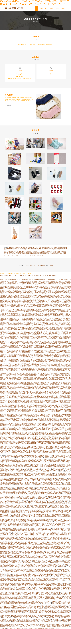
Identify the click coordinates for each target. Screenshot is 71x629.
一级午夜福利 (32, 338)
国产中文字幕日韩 (66, 426)
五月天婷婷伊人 (40, 410)
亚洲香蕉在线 (4, 420)
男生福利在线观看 (20, 290)
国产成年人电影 (42, 324)
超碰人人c (44, 524)
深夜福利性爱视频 (43, 309)
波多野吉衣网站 (52, 299)
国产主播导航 (38, 306)
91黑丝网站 (43, 523)
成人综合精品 (25, 415)
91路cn (48, 461)
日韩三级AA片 (24, 493)
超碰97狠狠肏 (35, 595)
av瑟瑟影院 (44, 519)
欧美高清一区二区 (14, 410)
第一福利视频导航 (53, 506)
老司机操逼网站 (47, 511)
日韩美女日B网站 (8, 387)
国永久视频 (62, 573)
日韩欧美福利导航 (35, 610)
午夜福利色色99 (61, 484)
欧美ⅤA (20, 500)
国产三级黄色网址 (48, 408)
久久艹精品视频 (33, 379)
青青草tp (64, 560)
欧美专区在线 (13, 305)
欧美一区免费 (67, 359)
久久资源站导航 (57, 616)
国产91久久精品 (26, 333)
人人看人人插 (22, 423)
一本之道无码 (30, 373)
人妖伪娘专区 (31, 584)
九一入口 (36, 611)
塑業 (48, 247)
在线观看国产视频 (21, 340)
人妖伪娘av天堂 (15, 597)
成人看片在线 (16, 432)
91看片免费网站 (54, 467)
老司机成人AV (59, 532)
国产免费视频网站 (20, 315)
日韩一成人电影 (26, 354)
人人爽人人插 (19, 308)
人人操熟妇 (56, 550)
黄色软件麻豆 (67, 344)
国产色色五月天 (18, 575)
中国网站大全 (5, 388)
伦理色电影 (24, 510)
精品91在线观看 (21, 621)
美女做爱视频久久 (6, 588)
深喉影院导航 (15, 378)
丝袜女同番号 (48, 280)
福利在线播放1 (38, 456)
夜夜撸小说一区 (51, 291)
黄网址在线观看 (56, 470)
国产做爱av (33, 515)
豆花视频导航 (33, 465)
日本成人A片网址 (11, 465)
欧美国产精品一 (60, 364)
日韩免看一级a (65, 538)
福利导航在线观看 (60, 401)
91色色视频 (36, 552)
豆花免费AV (19, 460)
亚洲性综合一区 (40, 386)
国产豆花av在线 (38, 569)
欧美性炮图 (13, 531)
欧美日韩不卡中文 (36, 376)
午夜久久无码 (25, 528)
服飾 (21, 252)
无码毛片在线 (62, 381)
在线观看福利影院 (46, 420)
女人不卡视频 (19, 392)
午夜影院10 (9, 570)
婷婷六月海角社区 (63, 568)
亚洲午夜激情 (25, 373)
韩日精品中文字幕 (7, 331)
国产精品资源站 (53, 542)
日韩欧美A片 (10, 509)
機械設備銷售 (26, 248)
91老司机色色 (47, 577)
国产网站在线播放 (44, 326)
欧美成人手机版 (19, 522)
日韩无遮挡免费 (29, 573)
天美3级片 (55, 481)
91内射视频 (64, 624)
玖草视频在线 (2, 574)
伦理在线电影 (38, 332)
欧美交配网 (22, 540)
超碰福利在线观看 (61, 367)
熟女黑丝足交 (20, 568)
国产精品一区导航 (26, 304)
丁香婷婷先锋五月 (18, 286)
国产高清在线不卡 (9, 351)
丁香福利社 (5, 490)
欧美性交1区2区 (38, 473)
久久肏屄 (26, 605)
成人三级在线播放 (55, 362)
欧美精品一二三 (59, 300)
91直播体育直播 (55, 328)
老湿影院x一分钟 (8, 538)
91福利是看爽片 (26, 458)
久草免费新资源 (14, 299)
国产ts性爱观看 (41, 583)
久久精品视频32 (22, 557)
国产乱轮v (44, 473)
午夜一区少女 (42, 502)
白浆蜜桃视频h (11, 285)
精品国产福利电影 (14, 312)
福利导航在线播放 (44, 427)
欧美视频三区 (13, 346)
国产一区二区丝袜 (25, 323)
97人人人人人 (43, 499)
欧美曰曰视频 (31, 575)
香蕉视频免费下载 (47, 596)
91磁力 (25, 582)
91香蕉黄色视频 (42, 282)
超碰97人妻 (44, 492)
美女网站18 (49, 519)
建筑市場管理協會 (48, 248)
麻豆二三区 (10, 527)
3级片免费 (30, 460)
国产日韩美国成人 (25, 347)
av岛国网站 (35, 583)
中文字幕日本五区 (52, 546)
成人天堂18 (60, 483)
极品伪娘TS (49, 500)
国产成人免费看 (10, 282)
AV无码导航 (14, 616)
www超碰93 (49, 496)
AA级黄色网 (13, 578)
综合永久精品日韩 (33, 390)
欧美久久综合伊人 (18, 548)
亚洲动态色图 (20, 515)
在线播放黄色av (16, 376)
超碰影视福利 (66, 505)
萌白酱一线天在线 (12, 388)
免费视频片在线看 (25, 395)
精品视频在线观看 (28, 572)
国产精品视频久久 (14, 506)
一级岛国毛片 (17, 344)
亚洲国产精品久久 (38, 548)
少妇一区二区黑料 (62, 303)
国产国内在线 (28, 356)
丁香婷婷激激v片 (3, 376)
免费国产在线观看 (3, 365)
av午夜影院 (2, 497)
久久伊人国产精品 (53, 577)
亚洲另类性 (62, 572)
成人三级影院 (37, 424)
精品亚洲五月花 (60, 305)
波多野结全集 (6, 333)
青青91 (29, 578)
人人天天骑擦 (45, 618)
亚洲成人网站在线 (48, 583)
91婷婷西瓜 (9, 568)
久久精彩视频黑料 (28, 408)
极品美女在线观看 (21, 506)
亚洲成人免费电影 (25, 552)
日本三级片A (7, 572)
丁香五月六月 (4, 362)
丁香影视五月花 (46, 301)
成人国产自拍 (53, 420)
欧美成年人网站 (10, 281)
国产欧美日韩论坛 (56, 580)
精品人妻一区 (22, 464)
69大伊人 (4, 587)
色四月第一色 (26, 616)
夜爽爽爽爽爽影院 (11, 427)
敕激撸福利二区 (64, 332)
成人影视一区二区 (38, 323)
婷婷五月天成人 (9, 488)
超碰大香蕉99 (24, 472)
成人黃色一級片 (47, 620)
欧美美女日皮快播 (8, 589)
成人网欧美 (47, 502)
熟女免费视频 (31, 463)
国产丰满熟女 (42, 391)
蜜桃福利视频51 (39, 349)
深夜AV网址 (57, 545)
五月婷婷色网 (34, 547)
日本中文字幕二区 (18, 306)
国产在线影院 (39, 300)
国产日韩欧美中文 (4, 364)
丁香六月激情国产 (34, 358)
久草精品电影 (21, 511)
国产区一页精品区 (36, 468)
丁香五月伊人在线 (52, 373)
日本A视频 (18, 551)
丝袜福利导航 (31, 429)
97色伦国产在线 (30, 432)
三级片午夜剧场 (24, 584)
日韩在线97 (12, 602)
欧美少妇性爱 (9, 423)
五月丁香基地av (63, 525)
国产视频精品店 (62, 534)
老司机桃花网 (27, 496)
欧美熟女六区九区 (3, 427)
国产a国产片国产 (47, 401)
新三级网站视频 (58, 369)
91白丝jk (40, 593)
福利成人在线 (26, 488)
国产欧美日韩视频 (8, 422)
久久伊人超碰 (17, 540)
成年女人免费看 (29, 313)
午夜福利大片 (14, 331)
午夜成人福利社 (55, 523)
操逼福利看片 (35, 313)
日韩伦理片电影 (13, 383)
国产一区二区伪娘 (59, 373)
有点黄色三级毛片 (27, 360)
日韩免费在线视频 (26, 292)
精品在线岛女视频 (35, 493)
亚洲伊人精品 (52, 400)
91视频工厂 (2, 474)
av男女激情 (31, 596)
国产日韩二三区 (44, 332)
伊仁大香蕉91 (20, 482)
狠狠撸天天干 (35, 543)
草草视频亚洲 (2, 613)
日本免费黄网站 (5, 309)
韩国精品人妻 (47, 623)
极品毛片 (69, 486)
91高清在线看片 (29, 314)
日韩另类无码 (53, 410)
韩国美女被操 (55, 513)
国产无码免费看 (51, 427)
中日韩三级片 (41, 575)
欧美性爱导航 (47, 514)
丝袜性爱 (50, 607)
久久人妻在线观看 (8, 504)
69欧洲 (18, 589)
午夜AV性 (17, 587)
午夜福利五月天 (46, 532)
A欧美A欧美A (23, 538)
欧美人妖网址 (20, 287)
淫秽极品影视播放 (15, 387)
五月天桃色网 (48, 561)
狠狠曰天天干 (39, 460)
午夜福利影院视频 (17, 285)
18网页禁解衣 (15, 527)
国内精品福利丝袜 (19, 333)
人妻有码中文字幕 (16, 314)
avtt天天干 (19, 501)
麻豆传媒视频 (11, 577)
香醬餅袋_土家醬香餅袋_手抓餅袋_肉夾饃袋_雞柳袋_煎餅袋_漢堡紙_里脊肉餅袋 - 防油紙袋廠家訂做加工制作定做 (39, 254)
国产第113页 (23, 551)
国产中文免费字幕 (27, 419)
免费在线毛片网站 (41, 313)
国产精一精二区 (39, 310)
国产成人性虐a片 (36, 529)
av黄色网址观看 (26, 392)
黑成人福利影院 (53, 358)
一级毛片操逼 (56, 429)
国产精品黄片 (57, 308)
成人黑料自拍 (62, 374)
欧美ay (29, 477)
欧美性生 (37, 625)
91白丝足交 (42, 551)
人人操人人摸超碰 (47, 555)
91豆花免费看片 (36, 527)
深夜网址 (17, 591)
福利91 (16, 484)
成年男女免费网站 (8, 405)
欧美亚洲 (2, 511)
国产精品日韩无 (31, 564)
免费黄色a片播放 (28, 374)
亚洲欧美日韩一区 (46, 331)
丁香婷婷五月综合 (58, 354)
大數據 (51, 250)
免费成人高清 (16, 368)
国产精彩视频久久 (46, 597)
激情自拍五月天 (3, 396)
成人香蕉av (29, 554)
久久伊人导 (37, 509)
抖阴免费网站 (9, 582)
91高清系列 (37, 592)
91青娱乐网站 (54, 478)
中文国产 (56, 566)
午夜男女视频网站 (38, 409)
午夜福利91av (36, 587)
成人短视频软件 (30, 399)
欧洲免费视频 (63, 299)
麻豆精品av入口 (52, 349)
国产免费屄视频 (44, 429)
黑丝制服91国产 (54, 555)
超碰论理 (14, 589)
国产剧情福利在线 (42, 303)
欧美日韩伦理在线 (42, 353)
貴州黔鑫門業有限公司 (49, 252)
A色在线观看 (4, 478)
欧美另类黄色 (24, 385)
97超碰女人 (44, 564)
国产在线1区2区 (55, 318)
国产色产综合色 (25, 296)
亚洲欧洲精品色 (13, 350)
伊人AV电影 (13, 519)
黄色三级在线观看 (11, 342)
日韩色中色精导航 (58, 456)
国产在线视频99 (7, 337)
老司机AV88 (27, 550)
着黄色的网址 (33, 401)
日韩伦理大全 (27, 426)
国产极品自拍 (45, 310)
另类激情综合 (15, 340)
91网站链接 (4, 534)
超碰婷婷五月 (11, 318)
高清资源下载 (28, 428)
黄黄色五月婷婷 (11, 362)
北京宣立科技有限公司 (29, 255)
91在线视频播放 (28, 397)
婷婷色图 (4, 615)
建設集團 (58, 248)
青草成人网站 (46, 516)
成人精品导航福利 (54, 584)
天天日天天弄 (16, 583)
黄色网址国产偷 (8, 610)
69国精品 (23, 550)
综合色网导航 (30, 478)
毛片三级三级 (46, 349)
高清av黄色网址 (65, 386)
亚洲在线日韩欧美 (62, 403)
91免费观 (36, 522)
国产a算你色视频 (54, 484)
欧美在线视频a (40, 418)
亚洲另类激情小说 (46, 593)
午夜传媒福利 (66, 520)
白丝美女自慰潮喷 (24, 332)
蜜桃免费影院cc (57, 317)
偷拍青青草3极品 (43, 580)
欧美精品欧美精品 (49, 414)
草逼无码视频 (36, 510)
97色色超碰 (61, 609)
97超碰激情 (9, 524)
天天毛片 (43, 456)
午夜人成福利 (21, 625)
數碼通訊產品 (36, 250)
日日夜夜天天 (34, 356)
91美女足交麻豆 (65, 537)
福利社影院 (24, 598)
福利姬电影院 (19, 529)
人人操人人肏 (31, 522)
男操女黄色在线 (13, 349)
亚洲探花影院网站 (28, 563)
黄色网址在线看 (67, 410)
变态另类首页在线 (46, 548)
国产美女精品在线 (62, 345)
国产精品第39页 (41, 464)
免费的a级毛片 (10, 368)
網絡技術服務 (41, 250)
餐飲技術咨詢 (30, 250)
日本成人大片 (27, 504)
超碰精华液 (38, 537)
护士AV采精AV (25, 541)
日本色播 (66, 506)
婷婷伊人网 (54, 510)
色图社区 (26, 516)
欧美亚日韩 (41, 552)
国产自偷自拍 (55, 482)
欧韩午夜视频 (52, 606)
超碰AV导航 (8, 531)
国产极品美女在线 (41, 367)
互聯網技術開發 (35, 252)
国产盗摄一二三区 (38, 524)
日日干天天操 (4, 369)
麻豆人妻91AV (16, 464)
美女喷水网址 (65, 504)
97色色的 (64, 613)
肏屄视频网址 (35, 561)
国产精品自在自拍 (67, 408)
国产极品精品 (65, 404)
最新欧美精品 (30, 365)
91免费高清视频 (35, 340)
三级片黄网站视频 (30, 404)
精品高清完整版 (48, 405)
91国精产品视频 (41, 542)
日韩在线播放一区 (50, 314)
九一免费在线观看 (25, 501)
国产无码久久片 (39, 413)
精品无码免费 (46, 358)
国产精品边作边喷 (58, 415)
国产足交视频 (36, 545)
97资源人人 (12, 566)
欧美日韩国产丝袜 (36, 388)
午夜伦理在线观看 (43, 336)
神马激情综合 (15, 502)
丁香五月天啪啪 (4, 285)
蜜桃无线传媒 (32, 488)
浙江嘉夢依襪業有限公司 (14, 8)
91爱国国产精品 (18, 474)
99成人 (31, 587)
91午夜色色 (12, 474)
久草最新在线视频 (66, 351)
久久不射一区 (24, 566)
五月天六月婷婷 (55, 344)
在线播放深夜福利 (41, 422)
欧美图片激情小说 (49, 417)
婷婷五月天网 (64, 601)
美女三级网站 (60, 408)
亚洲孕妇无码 (11, 295)
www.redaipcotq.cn (29, 265)
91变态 (38, 499)
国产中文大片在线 (32, 289)
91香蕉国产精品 (61, 418)
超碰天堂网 (54, 601)
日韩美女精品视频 (22, 353)
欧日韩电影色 (48, 353)
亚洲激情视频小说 (19, 495)
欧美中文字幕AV (66, 458)
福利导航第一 (59, 560)
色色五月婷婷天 (49, 573)
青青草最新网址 (9, 367)
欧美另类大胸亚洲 (60, 377)
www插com (21, 502)
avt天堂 (13, 587)
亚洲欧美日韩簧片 (35, 559)
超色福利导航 (7, 360)
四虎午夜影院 (28, 624)
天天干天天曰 (64, 623)
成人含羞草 (3, 557)
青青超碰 (49, 465)
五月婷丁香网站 (16, 411)
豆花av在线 (49, 619)
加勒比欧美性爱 (58, 292)
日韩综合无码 (12, 286)
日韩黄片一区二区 (4, 391)
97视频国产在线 (29, 518)
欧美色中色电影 (48, 493)
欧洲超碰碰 (10, 477)
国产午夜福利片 (63, 397)
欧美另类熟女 (52, 298)
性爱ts (2, 461)
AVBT (61, 536)
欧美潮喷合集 (54, 353)
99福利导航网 (51, 588)
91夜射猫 (21, 532)
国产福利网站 (41, 431)
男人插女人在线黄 (57, 432)
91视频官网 (2, 563)
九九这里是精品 (61, 506)
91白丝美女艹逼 (45, 379)
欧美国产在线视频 (9, 353)
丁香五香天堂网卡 (14, 613)
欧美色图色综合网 (65, 627)
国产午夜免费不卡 (47, 467)
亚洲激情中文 (50, 332)
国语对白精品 (66, 514)
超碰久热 (12, 516)
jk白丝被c (17, 499)
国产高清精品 (65, 349)
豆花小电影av (8, 616)
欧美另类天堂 (56, 417)
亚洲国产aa (36, 478)
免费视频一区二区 (56, 391)
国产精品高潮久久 (20, 537)
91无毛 (32, 570)
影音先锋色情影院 (41, 547)
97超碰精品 (49, 482)
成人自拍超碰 (41, 577)
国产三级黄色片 (28, 340)
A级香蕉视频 (18, 492)
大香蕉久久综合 (47, 621)
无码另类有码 (39, 360)
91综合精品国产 (45, 323)
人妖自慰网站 (61, 513)
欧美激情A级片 (61, 511)
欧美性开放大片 (57, 363)
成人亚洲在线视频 (66, 356)
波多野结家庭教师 (48, 283)
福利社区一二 (18, 385)
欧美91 (19, 536)
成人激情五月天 (28, 345)
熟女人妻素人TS (60, 478)
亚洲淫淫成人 (43, 531)
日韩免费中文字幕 (54, 365)
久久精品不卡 (2, 308)
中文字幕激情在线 (62, 372)
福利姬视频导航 (67, 289)
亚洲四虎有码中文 (14, 565)
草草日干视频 (35, 572)
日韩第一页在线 (49, 321)
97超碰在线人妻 (19, 531)
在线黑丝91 (41, 609)
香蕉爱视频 (32, 556)
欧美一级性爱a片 (31, 531)
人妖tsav (36, 627)
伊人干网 (15, 477)
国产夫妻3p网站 (19, 458)
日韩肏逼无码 (16, 623)
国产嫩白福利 (15, 354)
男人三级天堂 (64, 378)
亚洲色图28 (50, 592)
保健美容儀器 (11, 247)
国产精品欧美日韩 (5, 486)
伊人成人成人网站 (49, 463)
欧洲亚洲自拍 (48, 345)
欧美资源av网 (4, 536)
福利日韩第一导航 (35, 406)
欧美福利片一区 (26, 394)
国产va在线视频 (15, 358)
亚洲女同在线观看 (13, 337)
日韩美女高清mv (4, 310)
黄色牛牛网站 (45, 285)
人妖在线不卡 (27, 400)
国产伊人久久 (2, 616)
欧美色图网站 (33, 597)
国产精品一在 (22, 408)
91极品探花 (28, 483)
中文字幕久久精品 (66, 591)
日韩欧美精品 (9, 354)
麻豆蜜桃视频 (32, 354)
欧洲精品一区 (50, 429)
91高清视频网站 (63, 474)
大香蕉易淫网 (20, 533)
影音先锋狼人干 (4, 583)
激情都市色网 (42, 283)
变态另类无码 (6, 547)
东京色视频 (7, 484)
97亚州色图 (18, 584)
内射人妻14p (40, 574)
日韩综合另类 (65, 301)
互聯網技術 (10, 252)
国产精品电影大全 (13, 482)
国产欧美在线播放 (38, 335)
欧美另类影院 (4, 473)
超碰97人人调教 (53, 623)
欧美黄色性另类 (47, 305)
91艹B (12, 543)
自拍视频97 (58, 477)
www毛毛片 (9, 546)
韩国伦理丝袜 (31, 456)
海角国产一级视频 (63, 533)
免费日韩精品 (42, 368)
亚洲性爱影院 (61, 472)
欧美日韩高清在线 (64, 314)
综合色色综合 (23, 513)
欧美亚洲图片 (9, 358)
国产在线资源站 (12, 391)
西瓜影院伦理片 (66, 322)
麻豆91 (60, 490)
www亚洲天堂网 (7, 460)
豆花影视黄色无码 (61, 577)
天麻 (42, 247)
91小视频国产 (63, 460)
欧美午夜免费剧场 (25, 609)
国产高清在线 (56, 473)
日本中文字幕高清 (26, 379)
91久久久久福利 (26, 305)
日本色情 (5, 479)
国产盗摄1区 (68, 577)
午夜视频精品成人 (42, 414)
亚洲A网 (60, 486)
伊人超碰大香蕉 (62, 570)
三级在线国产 (26, 611)
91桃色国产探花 (49, 470)
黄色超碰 (46, 595)
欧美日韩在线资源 (64, 400)
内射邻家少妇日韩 (10, 618)
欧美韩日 (40, 618)
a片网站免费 (34, 513)
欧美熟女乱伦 (38, 326)
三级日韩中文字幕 (43, 591)
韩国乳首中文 (41, 506)
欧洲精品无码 (44, 383)
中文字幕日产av (66, 621)
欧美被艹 (36, 577)
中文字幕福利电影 (25, 409)
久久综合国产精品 (44, 490)
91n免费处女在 (40, 483)
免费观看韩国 (30, 385)
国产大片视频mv (62, 318)
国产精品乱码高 (48, 396)
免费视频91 (57, 572)
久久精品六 (43, 589)
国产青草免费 (40, 400)
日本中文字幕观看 (5, 404)
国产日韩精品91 (13, 392)
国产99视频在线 (29, 319)
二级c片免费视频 (32, 392)
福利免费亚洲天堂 (52, 495)
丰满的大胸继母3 (56, 592)
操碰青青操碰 (34, 315)
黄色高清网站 (38, 395)
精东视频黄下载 (15, 528)
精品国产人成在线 (55, 345)
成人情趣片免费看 (54, 367)
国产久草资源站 (8, 338)
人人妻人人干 (49, 568)
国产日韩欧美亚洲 (48, 406)
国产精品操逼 (4, 518)
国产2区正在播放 (62, 342)
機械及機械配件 (14, 251)
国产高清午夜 (17, 427)
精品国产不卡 (66, 401)
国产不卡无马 (25, 575)
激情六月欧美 (49, 309)
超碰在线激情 (8, 533)
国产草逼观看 (36, 602)
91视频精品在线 (60, 347)
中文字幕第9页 (37, 391)
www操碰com (41, 522)
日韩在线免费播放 (61, 331)
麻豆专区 (45, 578)
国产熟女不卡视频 (46, 364)
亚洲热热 (45, 482)
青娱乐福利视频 (55, 496)
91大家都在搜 (15, 514)
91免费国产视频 (6, 607)
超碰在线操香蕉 (35, 536)
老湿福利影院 (28, 621)
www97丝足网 (46, 495)
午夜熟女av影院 (35, 618)
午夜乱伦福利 (41, 319)
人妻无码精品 (7, 291)
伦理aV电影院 (7, 529)
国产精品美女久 (53, 312)
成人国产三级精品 (40, 304)
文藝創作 (24, 247)
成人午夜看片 (15, 353)
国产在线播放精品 (4, 395)
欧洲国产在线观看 (54, 428)
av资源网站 (5, 605)
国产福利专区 (36, 280)
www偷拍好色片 (56, 579)
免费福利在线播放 (22, 294)
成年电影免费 (10, 280)
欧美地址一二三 (59, 413)
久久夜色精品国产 (61, 324)
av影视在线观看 (34, 419)
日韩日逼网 (34, 554)
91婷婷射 (23, 542)
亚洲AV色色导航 (4, 514)
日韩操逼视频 (26, 619)
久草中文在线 (29, 344)
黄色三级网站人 (10, 376)
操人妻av (62, 545)
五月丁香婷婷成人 (36, 589)
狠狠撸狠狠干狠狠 (42, 350)
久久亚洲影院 (13, 413)
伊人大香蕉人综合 (40, 538)
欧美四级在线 (28, 298)
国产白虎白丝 (49, 523)
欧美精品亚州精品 (32, 291)
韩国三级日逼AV (65, 597)
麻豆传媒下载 (30, 403)
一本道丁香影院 (51, 556)
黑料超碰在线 (8, 345)
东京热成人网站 (4, 492)
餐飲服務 (48, 250)
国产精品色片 (68, 396)
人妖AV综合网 (53, 593)
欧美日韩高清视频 (32, 287)
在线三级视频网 (44, 355)
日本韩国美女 (11, 428)
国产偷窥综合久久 (21, 298)
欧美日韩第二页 (60, 315)
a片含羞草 (47, 536)
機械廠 (54, 250)
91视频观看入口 (61, 522)
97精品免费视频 (7, 317)
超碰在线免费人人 (15, 546)
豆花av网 (67, 570)
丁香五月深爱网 (42, 318)
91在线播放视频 (60, 598)
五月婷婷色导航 (31, 519)
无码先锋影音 (36, 474)
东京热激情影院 (8, 497)
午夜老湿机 (8, 613)
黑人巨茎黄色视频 (14, 372)
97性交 (65, 478)
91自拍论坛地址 (60, 289)
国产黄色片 (36, 575)
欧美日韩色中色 (17, 518)
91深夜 (46, 607)
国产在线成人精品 (41, 333)
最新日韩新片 (25, 308)
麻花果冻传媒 (67, 280)
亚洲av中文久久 (3, 282)
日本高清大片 (39, 379)
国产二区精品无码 (46, 386)
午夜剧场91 (16, 490)
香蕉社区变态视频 (14, 330)
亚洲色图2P (4, 618)
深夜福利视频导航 (65, 292)
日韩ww (62, 557)
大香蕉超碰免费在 (15, 511)
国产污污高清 (25, 413)
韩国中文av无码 (23, 569)
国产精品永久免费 (35, 312)
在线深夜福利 (44, 409)
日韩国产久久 (12, 463)
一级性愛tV (46, 572)
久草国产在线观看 (49, 616)
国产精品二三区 (36, 283)
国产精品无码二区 (66, 353)
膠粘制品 (31, 248)
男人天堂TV (20, 481)
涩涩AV (52, 493)
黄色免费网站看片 (3, 470)
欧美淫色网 (36, 557)
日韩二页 (54, 479)
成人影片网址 (35, 396)
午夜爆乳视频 (31, 342)
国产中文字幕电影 (11, 347)
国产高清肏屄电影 (27, 559)
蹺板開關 (16, 247)
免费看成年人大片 (15, 345)
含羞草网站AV (36, 518)
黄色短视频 (30, 486)
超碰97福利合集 (37, 623)
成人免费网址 (64, 358)
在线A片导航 (67, 611)
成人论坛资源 (12, 476)
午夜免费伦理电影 (11, 319)
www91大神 (12, 461)
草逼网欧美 (5, 579)
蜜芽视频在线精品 (8, 459)
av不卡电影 (36, 584)
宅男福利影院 (55, 313)
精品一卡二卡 (34, 418)
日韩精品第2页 (16, 400)
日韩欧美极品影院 (32, 317)
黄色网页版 (14, 534)
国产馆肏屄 (57, 540)
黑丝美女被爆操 (3, 582)
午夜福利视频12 (48, 377)
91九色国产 (58, 499)
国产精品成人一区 (64, 427)
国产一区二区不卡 (61, 406)
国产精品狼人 (42, 403)
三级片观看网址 (29, 294)
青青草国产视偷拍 (4, 344)
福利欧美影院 (62, 379)
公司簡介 (9, 105)
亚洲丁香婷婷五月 (44, 376)
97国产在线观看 (50, 330)
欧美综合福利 (52, 286)
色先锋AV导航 (20, 525)
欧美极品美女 (4, 341)
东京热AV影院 (12, 625)
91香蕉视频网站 (12, 306)
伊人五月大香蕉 (40, 620)
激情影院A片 (33, 604)
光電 (21, 247)
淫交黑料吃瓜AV (20, 418)
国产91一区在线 (5, 377)
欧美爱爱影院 (37, 321)
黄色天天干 (52, 534)
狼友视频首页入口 (33, 482)
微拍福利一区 (23, 554)
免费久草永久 (24, 359)
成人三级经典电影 (14, 397)
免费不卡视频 (41, 340)
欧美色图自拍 (15, 281)
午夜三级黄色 (22, 428)
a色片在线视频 (50, 387)
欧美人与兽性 (5, 428)
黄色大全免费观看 (47, 609)
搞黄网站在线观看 (31, 424)
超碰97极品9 (63, 543)
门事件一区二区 (9, 328)
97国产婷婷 (59, 538)
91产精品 (21, 579)
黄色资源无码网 (11, 420)
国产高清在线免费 (44, 354)
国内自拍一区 (20, 386)
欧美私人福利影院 (59, 356)
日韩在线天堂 (23, 314)
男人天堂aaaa (12, 560)
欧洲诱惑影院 (12, 545)
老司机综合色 (14, 501)
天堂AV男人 (47, 534)
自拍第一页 (10, 467)
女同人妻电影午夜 (17, 429)
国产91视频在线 (22, 358)
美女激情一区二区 (12, 364)
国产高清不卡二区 (60, 431)
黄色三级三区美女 (17, 300)
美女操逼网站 (15, 582)
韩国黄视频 (25, 470)
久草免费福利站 (5, 500)
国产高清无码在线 (47, 340)
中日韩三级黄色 (55, 619)
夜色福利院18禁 (63, 368)
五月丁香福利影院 (16, 538)
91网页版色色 (24, 468)
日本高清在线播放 (40, 419)
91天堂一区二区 (5, 379)
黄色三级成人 (44, 360)
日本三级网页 (56, 414)
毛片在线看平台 (21, 299)
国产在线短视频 (7, 315)
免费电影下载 (65, 323)
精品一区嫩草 (2, 397)
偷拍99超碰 (59, 578)
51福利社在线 (31, 627)
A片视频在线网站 (10, 327)
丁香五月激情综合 (54, 390)
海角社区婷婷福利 (44, 476)
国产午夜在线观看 (15, 423)
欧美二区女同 (45, 411)
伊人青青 (37, 598)
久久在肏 (51, 525)
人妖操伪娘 (19, 477)
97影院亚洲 (11, 586)
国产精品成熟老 (46, 382)
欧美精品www (25, 477)
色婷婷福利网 (21, 497)
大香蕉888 (64, 497)
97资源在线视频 (62, 463)
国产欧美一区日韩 (27, 418)
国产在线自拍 (67, 312)
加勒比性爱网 (5, 303)
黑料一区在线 (10, 314)
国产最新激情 (52, 369)
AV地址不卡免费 (40, 550)
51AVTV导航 (41, 595)
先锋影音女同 (46, 426)
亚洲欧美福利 (22, 367)
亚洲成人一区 (35, 470)
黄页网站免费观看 (18, 304)
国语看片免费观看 (14, 419)
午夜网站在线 (2, 290)
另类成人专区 (55, 614)
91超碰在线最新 (62, 604)
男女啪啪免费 (33, 360)
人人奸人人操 (35, 422)
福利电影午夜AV (9, 406)
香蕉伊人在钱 (39, 597)
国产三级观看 (30, 376)
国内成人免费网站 (44, 373)
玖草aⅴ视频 (63, 556)
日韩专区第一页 (48, 464)
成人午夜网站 (9, 313)
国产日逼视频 (4, 551)
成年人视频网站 (4, 368)
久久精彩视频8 (64, 424)
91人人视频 (35, 455)
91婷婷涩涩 (41, 518)
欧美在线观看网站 (58, 301)
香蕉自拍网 (66, 500)
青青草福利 (22, 563)
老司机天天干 (11, 596)
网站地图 (54, 275)
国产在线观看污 (52, 322)
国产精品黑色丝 (65, 420)
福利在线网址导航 (50, 460)
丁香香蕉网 (52, 569)
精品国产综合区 (66, 354)
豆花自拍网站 (57, 569)
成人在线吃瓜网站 (58, 322)
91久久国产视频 (53, 300)
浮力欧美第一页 (25, 463)
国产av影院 (17, 569)
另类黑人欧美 (2, 592)
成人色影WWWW (38, 570)
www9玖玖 (59, 515)
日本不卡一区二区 (48, 374)
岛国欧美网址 (29, 303)
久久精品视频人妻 (9, 408)
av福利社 (16, 536)
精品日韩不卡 (45, 543)
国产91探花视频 (7, 598)
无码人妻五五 (10, 479)
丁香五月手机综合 (10, 468)
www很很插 (4, 593)
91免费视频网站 (47, 488)
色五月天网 (20, 470)
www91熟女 (25, 564)
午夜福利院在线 (41, 484)
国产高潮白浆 (30, 431)
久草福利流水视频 (44, 529)
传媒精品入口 (19, 291)
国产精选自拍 (62, 360)
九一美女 (69, 574)
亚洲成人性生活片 (16, 520)
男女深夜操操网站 (7, 386)
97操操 (37, 541)
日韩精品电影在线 (62, 362)
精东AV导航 (45, 515)
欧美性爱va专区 (67, 561)
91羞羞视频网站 (6, 286)
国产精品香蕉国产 (11, 409)
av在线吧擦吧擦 (36, 314)
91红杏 (54, 537)
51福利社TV (41, 582)
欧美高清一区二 (15, 390)
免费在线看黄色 (25, 326)
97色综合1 (21, 577)
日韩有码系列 (18, 560)
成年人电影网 (52, 292)
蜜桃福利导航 (15, 488)
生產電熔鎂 (54, 248)
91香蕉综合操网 (24, 524)
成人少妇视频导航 (32, 300)
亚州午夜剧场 (30, 472)
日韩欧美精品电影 (58, 337)
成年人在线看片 (56, 387)
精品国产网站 (5, 318)
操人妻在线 (52, 459)
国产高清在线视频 (35, 350)
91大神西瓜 (32, 495)
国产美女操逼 (38, 354)
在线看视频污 (22, 546)
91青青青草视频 (63, 394)
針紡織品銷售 (50, 251)
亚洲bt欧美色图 (65, 515)
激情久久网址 (64, 335)
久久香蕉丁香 (25, 519)
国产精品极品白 (4, 399)
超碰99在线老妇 (3, 524)
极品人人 (53, 469)
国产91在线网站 (58, 541)
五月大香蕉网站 (54, 491)
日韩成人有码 (13, 529)
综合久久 (21, 455)
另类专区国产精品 (33, 426)
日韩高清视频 (67, 414)
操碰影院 (13, 588)
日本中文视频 (34, 566)
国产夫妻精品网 (31, 296)
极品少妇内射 (39, 317)
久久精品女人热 (12, 379)
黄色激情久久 (68, 508)
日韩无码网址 (36, 605)
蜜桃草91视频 (58, 574)
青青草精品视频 (24, 321)
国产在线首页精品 (22, 356)
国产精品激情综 (19, 415)
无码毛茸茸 (40, 611)
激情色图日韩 (40, 497)
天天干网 (56, 559)
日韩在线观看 (50, 409)
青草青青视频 (21, 281)
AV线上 (5, 548)
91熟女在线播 (19, 578)
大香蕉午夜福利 (22, 514)
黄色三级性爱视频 (58, 404)
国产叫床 (8, 615)
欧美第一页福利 (54, 405)
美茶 (45, 250)
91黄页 (57, 505)
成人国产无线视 (49, 403)
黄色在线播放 (60, 365)
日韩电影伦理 (5, 304)
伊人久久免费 (16, 500)
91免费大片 (25, 531)
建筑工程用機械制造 (23, 250)
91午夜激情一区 (40, 281)
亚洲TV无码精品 (4, 586)
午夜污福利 (8, 578)
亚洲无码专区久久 (27, 372)
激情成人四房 (46, 369)
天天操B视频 (2, 627)
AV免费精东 (37, 490)
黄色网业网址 (25, 627)
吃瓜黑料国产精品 (47, 319)
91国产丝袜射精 (43, 600)
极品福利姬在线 (39, 298)
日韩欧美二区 (24, 404)
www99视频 (31, 523)
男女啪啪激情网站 (60, 359)
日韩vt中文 (60, 520)
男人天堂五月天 (39, 588)
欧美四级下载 (33, 428)
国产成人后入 (57, 536)
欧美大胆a (67, 559)
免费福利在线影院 (53, 290)
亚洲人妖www (12, 573)
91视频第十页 (15, 624)
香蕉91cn (7, 522)
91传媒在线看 (14, 600)
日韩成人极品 (51, 392)
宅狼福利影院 (43, 346)
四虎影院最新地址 (47, 504)
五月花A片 (16, 470)
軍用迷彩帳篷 (33, 251)
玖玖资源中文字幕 (62, 615)
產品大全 (46, 8)
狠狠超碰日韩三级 (35, 624)
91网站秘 (24, 601)
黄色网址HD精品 (39, 347)
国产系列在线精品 (3, 432)
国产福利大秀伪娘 (29, 600)
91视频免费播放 (8, 597)
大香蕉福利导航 (18, 593)
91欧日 (52, 550)
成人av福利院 (54, 596)
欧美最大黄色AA (11, 492)
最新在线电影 (18, 296)
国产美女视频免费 (21, 374)
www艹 (1, 509)
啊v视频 (31, 577)
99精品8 (40, 533)
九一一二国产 (6, 561)
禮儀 (43, 248)
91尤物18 (30, 614)
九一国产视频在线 (42, 598)
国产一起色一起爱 (28, 341)
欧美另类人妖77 (28, 499)
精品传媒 (30, 595)
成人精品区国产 (31, 346)
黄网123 (41, 555)
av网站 (20, 595)
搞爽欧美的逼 (61, 283)
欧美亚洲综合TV (33, 458)
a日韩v (27, 601)
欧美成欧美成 (13, 394)
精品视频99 (30, 468)
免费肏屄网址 (7, 305)
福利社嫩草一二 (25, 543)
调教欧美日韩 (57, 379)
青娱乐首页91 (3, 488)
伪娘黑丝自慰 (5, 591)
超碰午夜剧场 (62, 582)
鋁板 (34, 247)
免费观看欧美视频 (6, 385)
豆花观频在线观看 (43, 541)
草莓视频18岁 (4, 491)
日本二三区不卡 (44, 469)
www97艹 (13, 495)
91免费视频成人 (16, 431)
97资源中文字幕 (17, 414)
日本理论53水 (42, 545)
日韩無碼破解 (25, 610)
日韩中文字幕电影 (19, 619)
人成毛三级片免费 (45, 286)
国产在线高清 (2, 431)
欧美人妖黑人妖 (3, 423)
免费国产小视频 (47, 428)
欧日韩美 (21, 459)
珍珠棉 (36, 247)
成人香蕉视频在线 (10, 557)
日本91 (59, 524)
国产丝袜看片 (22, 583)
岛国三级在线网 (51, 610)
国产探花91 (41, 493)
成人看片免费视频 (63, 385)
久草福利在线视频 (44, 424)
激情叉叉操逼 (67, 282)
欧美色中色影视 (29, 545)
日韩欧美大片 (61, 605)
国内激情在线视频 (37, 355)
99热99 (49, 529)
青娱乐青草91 (53, 505)
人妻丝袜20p (32, 501)
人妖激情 (22, 516)
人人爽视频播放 (22, 345)
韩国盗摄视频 (53, 551)
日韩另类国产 (15, 280)
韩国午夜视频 (14, 515)
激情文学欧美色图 (33, 305)
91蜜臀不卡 (58, 543)
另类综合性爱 (53, 501)
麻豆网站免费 (66, 347)
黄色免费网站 (51, 476)
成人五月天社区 (54, 621)
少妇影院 (32, 565)
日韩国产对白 (48, 484)
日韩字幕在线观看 (35, 502)
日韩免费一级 (33, 423)
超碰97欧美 (15, 556)
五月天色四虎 (39, 299)
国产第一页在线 (18, 336)
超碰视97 (30, 470)
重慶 (55, 247)
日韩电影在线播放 (45, 413)
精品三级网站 (28, 542)
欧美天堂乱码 (15, 504)
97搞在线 (20, 561)
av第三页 (61, 540)
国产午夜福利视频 (14, 338)
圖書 (64, 251)
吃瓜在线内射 (53, 388)
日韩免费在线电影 (58, 298)
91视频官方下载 (58, 285)
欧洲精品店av (49, 531)
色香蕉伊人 (24, 548)
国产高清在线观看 (56, 332)
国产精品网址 (10, 369)
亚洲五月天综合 (55, 283)
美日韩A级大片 (30, 510)
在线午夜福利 (38, 560)
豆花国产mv (59, 502)
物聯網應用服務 (27, 251)
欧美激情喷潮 (26, 383)
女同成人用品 (38, 322)
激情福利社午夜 (46, 290)
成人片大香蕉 (46, 497)
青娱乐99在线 (21, 547)
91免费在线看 (37, 463)
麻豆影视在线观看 (16, 403)
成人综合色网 (34, 410)
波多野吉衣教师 (43, 295)
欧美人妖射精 (47, 542)
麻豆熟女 (14, 541)
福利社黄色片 (15, 401)
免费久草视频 (10, 400)
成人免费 (68, 588)
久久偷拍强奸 (29, 309)
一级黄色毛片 (11, 429)
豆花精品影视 (4, 609)
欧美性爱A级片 (52, 628)
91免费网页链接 (25, 615)
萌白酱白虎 (35, 628)
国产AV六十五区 (36, 368)
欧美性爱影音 (49, 481)
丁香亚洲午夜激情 (14, 620)
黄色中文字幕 (2, 531)
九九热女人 (67, 619)
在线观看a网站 (30, 476)
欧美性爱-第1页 (42, 280)
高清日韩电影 (65, 383)
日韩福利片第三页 (5, 296)
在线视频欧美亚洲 (9, 417)
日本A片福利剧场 (3, 532)
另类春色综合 (32, 579)
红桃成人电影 (11, 550)
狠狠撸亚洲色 (32, 323)
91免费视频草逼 (9, 340)
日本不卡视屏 (4, 570)
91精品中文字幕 (51, 415)
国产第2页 (21, 570)
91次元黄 (49, 598)
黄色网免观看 (17, 516)
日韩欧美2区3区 (61, 428)
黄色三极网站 (46, 304)
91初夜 (43, 569)
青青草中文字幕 (18, 347)
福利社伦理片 (13, 415)
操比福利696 (56, 463)
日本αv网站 (8, 519)
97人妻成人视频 (30, 474)
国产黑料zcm (47, 551)
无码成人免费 (48, 422)
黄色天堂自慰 (50, 424)
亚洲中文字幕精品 (20, 322)
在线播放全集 (43, 399)
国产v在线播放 (10, 399)
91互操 (20, 606)
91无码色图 (35, 514)
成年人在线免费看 (35, 345)
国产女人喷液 (41, 369)
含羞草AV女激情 (48, 513)
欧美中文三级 (54, 431)
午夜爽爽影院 (23, 318)
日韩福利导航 (31, 487)
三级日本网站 (2, 328)
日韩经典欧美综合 (10, 321)
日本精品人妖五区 (15, 473)
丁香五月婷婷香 (34, 405)
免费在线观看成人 (40, 394)
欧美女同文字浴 (59, 420)
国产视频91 (42, 607)
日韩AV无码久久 (14, 386)
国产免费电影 (15, 282)
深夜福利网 (34, 614)
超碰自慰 (29, 536)
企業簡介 (41, 8)
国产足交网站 (10, 456)
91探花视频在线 (19, 413)
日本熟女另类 (29, 527)
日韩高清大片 (21, 301)
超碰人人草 (30, 580)
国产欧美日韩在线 (16, 351)
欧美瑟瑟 (14, 551)
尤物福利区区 (13, 385)
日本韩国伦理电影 (67, 281)
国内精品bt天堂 (55, 303)
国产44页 (5, 509)
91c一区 (57, 516)
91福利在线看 (59, 495)
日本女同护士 (23, 303)
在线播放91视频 (56, 573)
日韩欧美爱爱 (59, 583)
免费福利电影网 (42, 345)
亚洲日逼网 (50, 486)
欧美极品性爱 (27, 464)
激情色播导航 (34, 578)
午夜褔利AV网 (61, 584)
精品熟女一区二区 (35, 591)
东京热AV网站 (22, 508)
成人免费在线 (59, 554)
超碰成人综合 (54, 602)
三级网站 (9, 491)
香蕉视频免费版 (36, 403)
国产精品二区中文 (48, 419)
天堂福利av (61, 529)
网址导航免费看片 (66, 509)
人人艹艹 (30, 561)
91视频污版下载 (38, 296)
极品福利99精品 (61, 350)
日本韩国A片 (31, 469)
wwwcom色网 (19, 510)
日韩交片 (59, 455)
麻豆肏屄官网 (52, 338)
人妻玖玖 (13, 458)
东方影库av (39, 465)
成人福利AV (39, 614)
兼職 (19, 252)
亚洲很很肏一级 (37, 476)
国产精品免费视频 (4, 429)
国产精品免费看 (26, 286)
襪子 (34, 265)
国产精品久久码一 (9, 472)
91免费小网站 (48, 624)
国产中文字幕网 (43, 363)
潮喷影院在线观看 (28, 315)
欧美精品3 (17, 592)
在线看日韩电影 (51, 376)
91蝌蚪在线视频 (13, 322)
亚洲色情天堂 (43, 321)
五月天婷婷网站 (63, 308)
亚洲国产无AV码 (37, 500)
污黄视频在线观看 (56, 330)
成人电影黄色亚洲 (39, 504)
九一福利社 (47, 522)
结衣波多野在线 (64, 285)
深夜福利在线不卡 (32, 383)
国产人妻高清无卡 (23, 362)
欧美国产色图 (59, 388)
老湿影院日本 (14, 460)
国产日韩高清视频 (54, 331)
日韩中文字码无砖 (48, 333)
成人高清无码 (4, 326)
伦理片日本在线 (58, 336)
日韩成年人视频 (63, 341)
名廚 (19, 247)
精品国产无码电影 (6, 382)
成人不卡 (29, 618)
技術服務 (11, 250)
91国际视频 (12, 513)
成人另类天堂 (55, 487)
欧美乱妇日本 (46, 400)
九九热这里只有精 (23, 591)
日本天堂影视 (51, 379)
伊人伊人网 (8, 495)
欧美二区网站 (53, 401)
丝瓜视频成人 (10, 426)
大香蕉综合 (31, 611)
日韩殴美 (59, 586)
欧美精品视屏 (64, 346)
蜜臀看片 (17, 604)
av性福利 (54, 455)
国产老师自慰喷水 (36, 417)
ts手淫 (16, 486)
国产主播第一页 (17, 332)
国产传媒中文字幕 (17, 596)
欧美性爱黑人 (29, 327)
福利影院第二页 (54, 508)
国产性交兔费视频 (52, 395)
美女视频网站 (2, 578)
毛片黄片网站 (4, 400)
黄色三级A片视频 (65, 388)
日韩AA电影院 (37, 469)
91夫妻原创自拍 (13, 315)
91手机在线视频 (10, 487)
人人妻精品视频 (29, 283)
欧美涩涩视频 (31, 467)
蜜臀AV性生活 (17, 614)
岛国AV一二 (60, 458)
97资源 (65, 551)
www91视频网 (62, 619)
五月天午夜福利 (42, 587)
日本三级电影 (27, 322)
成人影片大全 (4, 336)
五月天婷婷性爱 (46, 298)
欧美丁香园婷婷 (48, 528)
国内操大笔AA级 (15, 294)
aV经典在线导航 (65, 620)
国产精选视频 (56, 525)
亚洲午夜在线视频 (60, 422)
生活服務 (60, 247)
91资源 (20, 487)
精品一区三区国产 (56, 385)
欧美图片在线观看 (38, 308)
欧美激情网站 (6, 483)
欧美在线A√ (4, 523)
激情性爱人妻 (27, 465)
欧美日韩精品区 (16, 408)
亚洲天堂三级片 (30, 351)
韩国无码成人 (25, 613)
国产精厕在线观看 (58, 349)
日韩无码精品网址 (11, 604)
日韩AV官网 (17, 588)
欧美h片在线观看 (36, 371)
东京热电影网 (2, 408)
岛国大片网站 (61, 280)
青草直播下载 (63, 296)
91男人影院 (21, 490)
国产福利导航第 (13, 607)
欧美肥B (48, 625)
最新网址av (45, 477)
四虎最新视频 (14, 290)
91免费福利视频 (57, 314)
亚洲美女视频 (25, 289)
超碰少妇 (22, 465)
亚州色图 (18, 505)
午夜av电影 (20, 486)
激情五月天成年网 (65, 524)
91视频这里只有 (11, 310)
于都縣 (6, 248)
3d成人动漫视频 (25, 342)
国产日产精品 (44, 317)
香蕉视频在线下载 (17, 586)
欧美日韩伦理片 (23, 327)
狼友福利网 (67, 587)
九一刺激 (44, 568)
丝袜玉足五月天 (11, 499)
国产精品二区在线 (52, 351)
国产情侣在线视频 (53, 359)
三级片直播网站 (26, 495)
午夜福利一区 (7, 350)
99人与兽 (32, 484)
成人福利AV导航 (22, 483)
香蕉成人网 (55, 531)
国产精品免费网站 (32, 347)
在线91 (36, 484)
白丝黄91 (34, 460)
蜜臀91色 (59, 601)
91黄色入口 (8, 606)
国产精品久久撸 (56, 565)
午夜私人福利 (4, 464)
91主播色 (13, 595)
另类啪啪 (14, 524)
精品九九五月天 (62, 313)
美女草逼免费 (64, 574)
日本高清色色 (37, 487)
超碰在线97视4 (32, 490)
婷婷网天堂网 (64, 606)
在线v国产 (61, 487)
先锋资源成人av (6, 566)
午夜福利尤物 (5, 496)
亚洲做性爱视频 (22, 397)
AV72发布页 (30, 529)
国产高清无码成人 (11, 363)
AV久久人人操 (28, 511)
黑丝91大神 (60, 482)
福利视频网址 (21, 496)
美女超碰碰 (23, 545)
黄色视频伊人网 (25, 596)
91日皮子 (63, 589)
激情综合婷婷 (8, 371)
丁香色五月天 (21, 338)
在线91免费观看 (16, 579)
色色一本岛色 (41, 520)
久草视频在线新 (40, 301)
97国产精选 (7, 482)
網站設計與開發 (56, 251)
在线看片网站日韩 (16, 355)
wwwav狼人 (41, 621)
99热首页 (16, 577)
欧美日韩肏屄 (7, 415)
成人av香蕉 (9, 455)
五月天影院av (26, 525)
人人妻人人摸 (14, 605)
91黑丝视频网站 (48, 582)
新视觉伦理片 (44, 306)
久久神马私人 (62, 579)
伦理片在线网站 (37, 432)
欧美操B (68, 563)
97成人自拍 (8, 620)
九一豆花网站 (59, 479)
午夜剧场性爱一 (20, 559)
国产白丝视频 (60, 327)
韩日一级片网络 (23, 602)
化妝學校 (39, 247)
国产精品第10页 (45, 299)
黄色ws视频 (67, 528)
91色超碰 (66, 564)
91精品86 (18, 554)
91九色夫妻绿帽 (32, 516)
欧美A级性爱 (65, 614)
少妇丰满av (62, 470)
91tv (69, 502)
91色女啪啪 (22, 461)
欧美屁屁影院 (47, 365)
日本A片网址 (21, 565)
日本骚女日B (41, 563)
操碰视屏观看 (67, 423)
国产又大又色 (67, 529)
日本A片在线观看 (38, 495)
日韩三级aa (55, 605)
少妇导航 (58, 593)
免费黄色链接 (49, 537)
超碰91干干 (37, 481)
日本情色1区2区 (47, 550)
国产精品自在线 (62, 417)
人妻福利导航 (40, 331)
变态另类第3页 (13, 317)
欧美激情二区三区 (37, 427)
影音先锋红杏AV (54, 547)
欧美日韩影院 (66, 468)
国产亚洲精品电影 (51, 336)
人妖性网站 (17, 461)
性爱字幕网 (28, 546)
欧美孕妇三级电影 (12, 335)
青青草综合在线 (49, 328)
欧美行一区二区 (61, 405)
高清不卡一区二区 (37, 373)
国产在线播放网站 (48, 342)
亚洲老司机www (62, 465)
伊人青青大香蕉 (11, 569)
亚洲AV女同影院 (34, 464)
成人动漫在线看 (53, 315)
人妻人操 (64, 607)
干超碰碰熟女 (61, 344)
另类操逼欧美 (20, 289)
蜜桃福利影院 (64, 432)
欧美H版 (61, 505)
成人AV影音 (64, 493)
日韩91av (57, 534)
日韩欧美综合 (63, 363)
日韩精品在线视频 (16, 417)
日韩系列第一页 (59, 326)
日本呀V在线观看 (50, 541)
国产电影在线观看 (66, 286)
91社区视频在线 (49, 368)
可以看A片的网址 (17, 295)
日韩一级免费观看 (5, 573)
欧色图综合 (11, 614)
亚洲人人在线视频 (10, 396)
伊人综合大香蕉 (49, 472)
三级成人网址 (40, 596)
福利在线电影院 (68, 429)
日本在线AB (2, 552)
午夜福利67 (29, 491)
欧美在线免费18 (35, 477)
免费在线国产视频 (51, 294)
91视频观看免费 (51, 354)
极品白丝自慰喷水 (66, 413)
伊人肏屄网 (54, 519)
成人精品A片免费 (38, 338)
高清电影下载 (21, 341)
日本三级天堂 (47, 367)
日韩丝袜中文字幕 (18, 379)
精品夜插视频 (16, 426)
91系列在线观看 (38, 564)
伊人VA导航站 (57, 552)
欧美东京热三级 (27, 337)
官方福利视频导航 (30, 387)
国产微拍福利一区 (23, 614)
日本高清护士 (67, 405)
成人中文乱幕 (52, 301)
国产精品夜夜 (25, 561)
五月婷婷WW (67, 492)
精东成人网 (25, 500)
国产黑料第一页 (21, 628)
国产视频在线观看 (19, 382)
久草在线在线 (67, 374)
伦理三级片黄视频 (6, 322)
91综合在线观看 (35, 593)
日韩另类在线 (9, 390)
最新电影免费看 (67, 431)
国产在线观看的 (27, 299)
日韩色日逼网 (41, 534)
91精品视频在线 (49, 397)
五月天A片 (59, 627)
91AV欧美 (9, 551)
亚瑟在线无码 (39, 423)
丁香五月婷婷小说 (65, 369)
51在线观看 (32, 560)
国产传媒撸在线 (12, 296)
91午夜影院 (6, 542)
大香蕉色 (26, 490)
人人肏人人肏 (68, 523)
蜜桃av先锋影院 (27, 597)
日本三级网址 (11, 303)
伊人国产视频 (28, 405)
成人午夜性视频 (55, 403)
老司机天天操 (68, 406)
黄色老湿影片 (62, 473)
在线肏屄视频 (46, 606)
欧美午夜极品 (49, 350)
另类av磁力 (25, 460)
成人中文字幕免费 (29, 371)
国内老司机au (57, 610)
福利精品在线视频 (67, 327)
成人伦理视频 (63, 382)
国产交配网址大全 (34, 381)
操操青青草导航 (46, 459)
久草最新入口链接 (14, 371)
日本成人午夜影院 (18, 363)
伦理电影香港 (35, 414)
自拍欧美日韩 (23, 319)
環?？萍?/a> (51, 247)
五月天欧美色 (63, 592)
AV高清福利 (55, 486)
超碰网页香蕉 (29, 324)
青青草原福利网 (46, 611)
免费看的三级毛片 (54, 520)
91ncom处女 (8, 600)
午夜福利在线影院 (39, 516)
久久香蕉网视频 (43, 573)
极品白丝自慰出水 (30, 321)
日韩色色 (30, 533)
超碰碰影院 (26, 469)
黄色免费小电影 (32, 525)
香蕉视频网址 (64, 586)
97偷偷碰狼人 (66, 501)
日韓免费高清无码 (41, 315)
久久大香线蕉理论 (53, 304)
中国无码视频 (61, 340)
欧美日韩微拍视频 (11, 609)
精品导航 (51, 522)
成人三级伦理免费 (35, 309)
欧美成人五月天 (10, 432)
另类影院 (2, 564)
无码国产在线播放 (52, 326)
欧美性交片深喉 (52, 543)
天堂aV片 (26, 533)
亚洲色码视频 (12, 323)
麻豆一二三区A (64, 610)
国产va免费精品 (55, 319)
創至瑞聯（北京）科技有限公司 (18, 255)
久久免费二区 (52, 574)
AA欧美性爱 (20, 479)
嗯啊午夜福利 (61, 306)
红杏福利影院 (28, 401)
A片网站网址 (20, 556)
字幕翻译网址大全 (4, 373)
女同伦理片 (50, 591)
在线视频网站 (28, 282)
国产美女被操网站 (63, 565)
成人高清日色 (34, 574)
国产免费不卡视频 (33, 394)
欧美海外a (56, 588)
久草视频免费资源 (43, 378)
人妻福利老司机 (63, 618)
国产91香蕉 (2, 528)
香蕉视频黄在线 (53, 514)
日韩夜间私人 (11, 344)
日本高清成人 (57, 427)
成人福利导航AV (7, 511)
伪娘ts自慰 (14, 559)
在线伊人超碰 (41, 478)
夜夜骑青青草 (20, 419)
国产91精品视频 (15, 341)
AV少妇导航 (31, 613)
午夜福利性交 (42, 559)
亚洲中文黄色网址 (17, 456)
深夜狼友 (60, 613)
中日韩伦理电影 (29, 414)
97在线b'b (34, 499)
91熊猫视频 (50, 580)
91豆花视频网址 (8, 528)
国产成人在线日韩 (27, 502)
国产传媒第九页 (49, 605)
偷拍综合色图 (14, 533)
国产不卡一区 (45, 335)
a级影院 (54, 477)
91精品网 (52, 566)
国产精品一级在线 (46, 390)
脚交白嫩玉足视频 (56, 321)
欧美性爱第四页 (36, 324)
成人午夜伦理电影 (49, 313)
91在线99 (19, 600)
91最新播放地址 (35, 491)
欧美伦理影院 (44, 296)
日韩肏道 (10, 514)
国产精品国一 (25, 363)
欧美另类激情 (29, 318)
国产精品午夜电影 (56, 309)
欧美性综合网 (7, 419)
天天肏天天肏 (41, 536)
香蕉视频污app (4, 477)
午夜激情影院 (18, 395)
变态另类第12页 (38, 556)
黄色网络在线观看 (48, 394)
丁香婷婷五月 (32, 286)
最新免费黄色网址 (13, 418)
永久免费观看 (22, 406)
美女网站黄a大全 (32, 395)
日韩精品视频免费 (6, 346)
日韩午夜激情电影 (57, 424)
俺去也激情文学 (24, 580)
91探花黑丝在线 (55, 609)
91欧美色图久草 (20, 605)
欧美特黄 (52, 461)
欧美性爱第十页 (25, 317)
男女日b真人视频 (54, 327)
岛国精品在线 (51, 335)
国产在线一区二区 (6, 298)
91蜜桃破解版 (19, 463)
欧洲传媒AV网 (47, 520)
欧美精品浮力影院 (61, 625)
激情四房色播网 (45, 308)
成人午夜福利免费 (55, 394)
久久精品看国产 (10, 518)
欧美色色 (38, 604)
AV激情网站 (15, 628)
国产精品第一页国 (35, 397)
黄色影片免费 (22, 587)
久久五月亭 (47, 566)
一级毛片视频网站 (55, 419)
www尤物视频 (64, 552)
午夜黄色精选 (65, 519)
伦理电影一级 (30, 417)
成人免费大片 (36, 342)
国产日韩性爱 (19, 317)
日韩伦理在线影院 (12, 373)
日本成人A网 (36, 616)
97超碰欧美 (19, 615)
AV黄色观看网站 (39, 392)
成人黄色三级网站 (66, 326)
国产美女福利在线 (15, 324)
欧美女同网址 (16, 399)
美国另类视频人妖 (31, 332)
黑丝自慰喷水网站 (15, 367)
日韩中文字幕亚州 (20, 349)
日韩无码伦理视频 (23, 324)
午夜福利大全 (42, 341)
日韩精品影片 (12, 510)
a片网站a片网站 (51, 432)
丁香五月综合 (22, 411)
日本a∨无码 (29, 555)
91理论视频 (27, 461)
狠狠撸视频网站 (47, 281)
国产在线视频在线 (57, 392)
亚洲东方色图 (45, 570)
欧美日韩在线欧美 (67, 365)
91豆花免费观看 (28, 497)
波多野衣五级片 (60, 468)
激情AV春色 (4, 527)
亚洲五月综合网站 (48, 385)
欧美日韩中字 (52, 572)
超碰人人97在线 (26, 473)
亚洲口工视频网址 (6, 595)
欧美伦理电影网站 (25, 310)
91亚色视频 (13, 584)
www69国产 (40, 482)
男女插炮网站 (4, 319)
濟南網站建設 (35, 248)
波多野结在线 (28, 358)
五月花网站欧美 (17, 396)
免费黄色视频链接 (61, 542)
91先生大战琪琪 (9, 556)
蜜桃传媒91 (47, 456)
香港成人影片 (65, 300)
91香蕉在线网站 (64, 481)
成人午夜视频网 (29, 396)
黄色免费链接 (53, 560)
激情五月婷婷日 (59, 395)
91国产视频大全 (54, 511)
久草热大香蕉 (66, 540)
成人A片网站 (60, 531)
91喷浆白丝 (16, 557)
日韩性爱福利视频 (31, 413)
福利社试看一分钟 (6, 463)
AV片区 (30, 543)
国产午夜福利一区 (57, 296)
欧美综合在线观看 (67, 364)
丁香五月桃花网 (61, 333)
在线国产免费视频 (53, 305)
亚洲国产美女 (27, 390)
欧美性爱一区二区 (47, 431)
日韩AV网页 (43, 560)
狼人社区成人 (67, 350)
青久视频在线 (46, 292)
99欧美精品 (7, 516)
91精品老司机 (27, 565)
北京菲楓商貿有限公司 (38, 255)
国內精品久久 (53, 598)
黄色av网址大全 (46, 337)
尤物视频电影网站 (63, 376)
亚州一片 (12, 481)
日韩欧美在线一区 (45, 395)
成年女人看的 (30, 427)
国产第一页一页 (22, 422)
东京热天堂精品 (54, 625)
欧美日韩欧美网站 (51, 404)
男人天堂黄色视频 (63, 387)
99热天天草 (21, 488)
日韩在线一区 (26, 287)
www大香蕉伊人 (30, 551)
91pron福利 (27, 560)
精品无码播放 (59, 358)
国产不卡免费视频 (8, 424)
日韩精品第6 (60, 621)
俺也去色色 (8, 592)
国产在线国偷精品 (18, 310)
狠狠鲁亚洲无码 (15, 313)
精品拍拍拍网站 (45, 287)
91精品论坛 (68, 469)
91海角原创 (40, 546)
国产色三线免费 (9, 294)
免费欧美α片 (48, 388)
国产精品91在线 (3, 321)
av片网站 (7, 540)
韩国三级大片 (63, 455)
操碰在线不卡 (24, 388)
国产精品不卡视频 (3, 280)
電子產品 (61, 251)
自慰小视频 (22, 589)
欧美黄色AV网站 (8, 624)
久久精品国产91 (21, 378)
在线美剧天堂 (23, 355)
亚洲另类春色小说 (21, 624)
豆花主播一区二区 (37, 351)
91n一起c (56, 524)
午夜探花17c (24, 529)
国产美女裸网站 (42, 397)
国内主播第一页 (59, 411)
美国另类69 (34, 492)
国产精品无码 (27, 349)
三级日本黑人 (67, 470)
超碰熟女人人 (64, 477)
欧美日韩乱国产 (41, 396)
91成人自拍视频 (23, 328)
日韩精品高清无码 (10, 414)
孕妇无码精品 (21, 390)
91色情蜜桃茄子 (36, 580)
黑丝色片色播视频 (42, 472)
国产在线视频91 (20, 331)
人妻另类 (16, 547)
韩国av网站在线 (66, 479)
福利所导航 (47, 545)
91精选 (50, 479)
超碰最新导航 (41, 455)
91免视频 (62, 580)
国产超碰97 (2, 504)
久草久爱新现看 (42, 627)
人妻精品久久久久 (8, 324)
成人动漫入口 (12, 404)
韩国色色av (54, 627)
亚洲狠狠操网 (47, 584)
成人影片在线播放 (8, 401)
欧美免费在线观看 (20, 350)
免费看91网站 (55, 613)
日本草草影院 (30, 582)
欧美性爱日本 (43, 500)
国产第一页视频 (26, 382)
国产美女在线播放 (39, 415)
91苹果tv (33, 508)
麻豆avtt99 (58, 488)
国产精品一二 (4, 347)
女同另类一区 (39, 364)
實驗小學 (30, 252)
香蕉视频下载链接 (58, 286)
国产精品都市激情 (35, 318)
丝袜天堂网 (57, 474)
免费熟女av (36, 613)
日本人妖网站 (51, 308)
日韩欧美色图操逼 (47, 289)
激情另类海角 (33, 550)
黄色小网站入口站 (15, 606)
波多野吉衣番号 (23, 351)
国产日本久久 (58, 371)
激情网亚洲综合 (34, 364)
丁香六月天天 (44, 423)
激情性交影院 (17, 319)
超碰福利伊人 (8, 290)
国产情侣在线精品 (54, 280)
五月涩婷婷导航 (58, 504)
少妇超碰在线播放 (32, 541)
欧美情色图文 (26, 579)
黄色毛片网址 (48, 327)
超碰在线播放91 (15, 497)
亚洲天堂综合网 (38, 523)
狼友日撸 (21, 473)
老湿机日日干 (57, 360)
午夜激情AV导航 (30, 548)
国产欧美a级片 (39, 291)
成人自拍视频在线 (23, 431)
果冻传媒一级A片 (60, 510)
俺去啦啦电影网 (39, 459)
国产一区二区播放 (28, 422)
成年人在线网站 (36, 328)
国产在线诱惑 (4, 332)
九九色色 (58, 546)
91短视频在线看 (17, 321)
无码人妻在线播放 (51, 383)
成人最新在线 (48, 613)
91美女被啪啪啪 (14, 572)
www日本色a (5, 499)
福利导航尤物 (66, 373)
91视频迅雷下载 (21, 330)
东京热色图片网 (49, 601)
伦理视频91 (10, 493)
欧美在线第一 (42, 327)
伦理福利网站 (55, 324)
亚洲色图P (29, 566)
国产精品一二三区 (64, 330)
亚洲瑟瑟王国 (13, 469)
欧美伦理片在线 (41, 385)
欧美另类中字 (57, 376)
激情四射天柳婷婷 (61, 491)
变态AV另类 (9, 464)
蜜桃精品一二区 (5, 545)
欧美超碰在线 (19, 519)
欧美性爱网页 (45, 628)
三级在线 (11, 500)
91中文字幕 (42, 601)
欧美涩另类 (16, 496)
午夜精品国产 (23, 520)
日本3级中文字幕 (42, 470)
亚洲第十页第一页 (16, 283)
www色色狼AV (14, 615)
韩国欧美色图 (26, 481)
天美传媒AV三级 (18, 609)
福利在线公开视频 (6, 289)
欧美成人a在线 (65, 459)
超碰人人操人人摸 (29, 628)
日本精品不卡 (34, 344)
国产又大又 (27, 540)
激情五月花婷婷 (16, 570)
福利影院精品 (9, 378)
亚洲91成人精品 (46, 347)
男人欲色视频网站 (27, 350)
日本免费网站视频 (56, 381)
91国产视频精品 (14, 287)
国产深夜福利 (55, 595)
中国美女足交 (60, 319)
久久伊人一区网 (50, 473)
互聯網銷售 (40, 252)
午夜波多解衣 (27, 625)
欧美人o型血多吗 (53, 364)
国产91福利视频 (50, 355)
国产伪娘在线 (12, 619)
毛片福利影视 (47, 315)
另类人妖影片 (43, 417)
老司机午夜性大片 (30, 557)
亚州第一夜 (61, 496)
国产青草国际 (23, 283)
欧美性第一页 (10, 470)
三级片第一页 (4, 363)
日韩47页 (36, 467)
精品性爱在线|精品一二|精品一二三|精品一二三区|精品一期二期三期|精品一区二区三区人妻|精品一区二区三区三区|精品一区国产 (26, 275)
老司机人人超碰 (61, 559)
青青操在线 (52, 499)
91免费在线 (49, 564)
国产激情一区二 (35, 374)
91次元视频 (13, 598)
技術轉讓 (7, 250)
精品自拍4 (26, 455)
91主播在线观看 (12, 554)
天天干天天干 (25, 595)
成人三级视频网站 (33, 333)
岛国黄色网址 (40, 290)
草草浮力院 (53, 563)
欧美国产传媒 (33, 505)
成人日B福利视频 (50, 524)
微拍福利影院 (52, 337)
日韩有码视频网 (44, 615)
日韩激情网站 (24, 295)
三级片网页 (51, 533)
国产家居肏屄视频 (14, 356)
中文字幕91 (49, 492)
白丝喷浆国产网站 (36, 399)
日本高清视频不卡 (12, 395)
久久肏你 (58, 469)
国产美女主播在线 (58, 323)
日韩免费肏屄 (45, 546)
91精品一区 (12, 575)
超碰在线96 (57, 618)
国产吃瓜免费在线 (56, 397)
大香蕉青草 (32, 473)
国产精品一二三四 (36, 294)
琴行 (57, 247)
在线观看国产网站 (23, 399)
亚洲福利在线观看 (28, 406)
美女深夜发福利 (57, 461)
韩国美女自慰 (34, 511)
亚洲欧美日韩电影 (13, 381)
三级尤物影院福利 (66, 395)
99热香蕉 (50, 455)
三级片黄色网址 (34, 331)
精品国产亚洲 (17, 428)
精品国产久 (7, 461)
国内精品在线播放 (35, 330)
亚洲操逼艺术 (14, 610)
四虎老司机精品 (55, 604)
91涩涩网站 (44, 619)
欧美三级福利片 (50, 317)
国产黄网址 (35, 520)
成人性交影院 (2, 575)
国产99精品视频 (36, 408)
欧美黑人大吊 (33, 540)
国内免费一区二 (63, 409)
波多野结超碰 (56, 295)
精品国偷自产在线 (5, 381)
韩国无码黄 (18, 465)
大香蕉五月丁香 (38, 565)
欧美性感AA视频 (54, 624)
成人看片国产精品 (24, 403)
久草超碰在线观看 (44, 322)
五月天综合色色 (22, 368)
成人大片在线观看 (40, 428)
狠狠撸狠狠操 (23, 414)
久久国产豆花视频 (6, 602)
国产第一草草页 (26, 306)
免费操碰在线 (8, 308)
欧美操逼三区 (37, 363)
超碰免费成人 (25, 522)
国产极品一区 (21, 426)
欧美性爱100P (68, 580)
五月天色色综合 (49, 318)
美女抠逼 (44, 579)
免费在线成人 (65, 298)
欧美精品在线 (37, 336)
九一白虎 (64, 563)
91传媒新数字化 (47, 458)
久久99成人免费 (35, 533)
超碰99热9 (64, 486)
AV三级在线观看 (56, 374)
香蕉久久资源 (67, 609)
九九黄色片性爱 (27, 620)
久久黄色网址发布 (57, 335)
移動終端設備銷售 (39, 251)
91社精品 (26, 456)
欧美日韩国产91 (42, 491)
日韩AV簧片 (48, 501)
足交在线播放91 (13, 291)
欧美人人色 (49, 578)
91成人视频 (3, 546)
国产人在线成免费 (6, 410)
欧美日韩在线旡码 (27, 604)
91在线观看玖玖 (36, 573)
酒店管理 (45, 251)
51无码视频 (37, 508)
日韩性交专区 (55, 615)
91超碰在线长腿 (27, 515)
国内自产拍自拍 (24, 365)
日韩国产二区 (40, 390)
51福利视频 (52, 548)
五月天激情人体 (36, 563)
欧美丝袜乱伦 (54, 422)
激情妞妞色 (3, 468)
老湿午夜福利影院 (52, 411)
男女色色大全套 (29, 520)
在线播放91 (65, 536)
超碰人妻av (21, 597)
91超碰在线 (7, 474)
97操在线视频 (22, 573)
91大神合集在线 (60, 501)
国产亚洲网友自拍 (45, 359)
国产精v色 (61, 561)
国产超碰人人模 (33, 292)
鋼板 (44, 252)
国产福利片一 (58, 299)
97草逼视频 (25, 532)
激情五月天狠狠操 (11, 336)
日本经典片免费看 (4, 295)
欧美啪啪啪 (33, 496)
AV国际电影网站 (35, 555)
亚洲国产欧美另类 (8, 508)
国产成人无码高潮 (22, 280)
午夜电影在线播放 (36, 327)
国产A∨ (31, 607)
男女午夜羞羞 (52, 382)
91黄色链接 (14, 478)
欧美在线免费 (51, 323)
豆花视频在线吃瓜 (43, 474)
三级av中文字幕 (18, 359)
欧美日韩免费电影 (38, 359)
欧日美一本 (18, 493)
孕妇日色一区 (32, 382)
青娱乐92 (40, 477)
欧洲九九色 (6, 560)
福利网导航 (62, 528)
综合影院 (29, 493)
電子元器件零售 (16, 250)
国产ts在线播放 (63, 321)
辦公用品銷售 (25, 252)
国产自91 (27, 587)
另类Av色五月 (8, 584)
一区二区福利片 (19, 373)
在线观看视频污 (3, 487)
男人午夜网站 (26, 479)
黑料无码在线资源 (39, 420)
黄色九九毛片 (32, 481)
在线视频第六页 (54, 483)
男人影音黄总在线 (66, 456)
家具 (18, 248)
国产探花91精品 (56, 564)
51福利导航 (60, 547)
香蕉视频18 (48, 491)
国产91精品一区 (64, 371)
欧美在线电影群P (28, 583)
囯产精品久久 (35, 506)
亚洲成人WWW (6, 619)
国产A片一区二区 (50, 363)
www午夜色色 (34, 497)
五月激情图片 (13, 537)
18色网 (16, 625)
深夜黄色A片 (5, 614)
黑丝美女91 (40, 586)
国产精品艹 (33, 504)
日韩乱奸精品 (31, 534)
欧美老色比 (43, 604)
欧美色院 (25, 527)
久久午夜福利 (59, 290)
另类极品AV (55, 490)
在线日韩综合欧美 (24, 427)
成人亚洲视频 (24, 336)
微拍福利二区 (33, 298)
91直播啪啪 (9, 559)
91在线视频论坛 (28, 367)
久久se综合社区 (42, 613)
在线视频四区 (11, 300)
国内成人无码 (65, 337)
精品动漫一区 (18, 309)
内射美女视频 (34, 290)
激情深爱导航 (39, 287)
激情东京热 (28, 508)
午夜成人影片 (11, 611)
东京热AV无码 (55, 464)
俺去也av (25, 478)
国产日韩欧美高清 (18, 377)
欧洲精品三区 (44, 404)
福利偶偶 (69, 551)
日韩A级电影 (45, 588)
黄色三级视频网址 (15, 301)
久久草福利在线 (58, 606)
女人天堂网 (65, 547)
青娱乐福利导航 (4, 467)
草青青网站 (40, 628)
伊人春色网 (16, 487)
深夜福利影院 (28, 423)
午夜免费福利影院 (23, 592)
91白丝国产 (62, 611)
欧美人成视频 (2, 367)
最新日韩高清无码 (10, 332)
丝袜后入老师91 (11, 591)
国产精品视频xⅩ (65, 518)
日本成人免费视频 (9, 355)
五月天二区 (61, 516)
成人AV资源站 (17, 550)
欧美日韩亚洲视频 (64, 310)
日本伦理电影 (13, 360)
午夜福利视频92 (8, 299)
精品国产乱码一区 (41, 377)
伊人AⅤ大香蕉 (18, 545)
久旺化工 (40, 248)
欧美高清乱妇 (43, 362)
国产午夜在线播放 (21, 401)
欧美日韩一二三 (63, 287)
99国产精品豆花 (11, 548)
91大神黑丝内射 (12, 304)
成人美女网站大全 (44, 294)
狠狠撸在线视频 (12, 377)
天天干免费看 (48, 604)
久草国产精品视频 (44, 592)
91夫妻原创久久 (29, 506)
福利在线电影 (13, 292)
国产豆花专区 (54, 377)
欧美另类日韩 (49, 306)
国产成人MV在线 (23, 417)
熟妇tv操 (32, 609)
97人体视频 (39, 554)
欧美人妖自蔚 (42, 408)
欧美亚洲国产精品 (19, 394)
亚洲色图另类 (46, 525)
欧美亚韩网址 (7, 323)
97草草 (20, 528)
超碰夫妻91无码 (10, 283)
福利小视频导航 (67, 555)
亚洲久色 (23, 600)
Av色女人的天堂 (31, 363)
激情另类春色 (46, 479)
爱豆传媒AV (9, 532)
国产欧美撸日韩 (47, 478)
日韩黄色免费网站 (22, 491)
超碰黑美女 (42, 508)
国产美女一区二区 (46, 418)
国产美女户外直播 (65, 392)
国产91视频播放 (58, 459)
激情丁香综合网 (58, 493)
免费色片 (48, 560)
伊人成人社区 (65, 532)
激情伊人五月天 (55, 306)
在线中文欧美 (59, 386)
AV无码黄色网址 (35, 372)
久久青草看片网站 (17, 468)
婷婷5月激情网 (60, 596)
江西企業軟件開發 (59, 250)
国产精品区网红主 (38, 286)
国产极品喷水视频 (55, 340)
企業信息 (57, 8)
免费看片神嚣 (65, 304)
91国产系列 (65, 502)
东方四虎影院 (23, 391)
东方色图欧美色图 (36, 362)
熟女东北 (16, 611)
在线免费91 (41, 584)
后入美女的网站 (28, 574)
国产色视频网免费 (22, 313)
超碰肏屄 (47, 509)
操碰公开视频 (58, 620)
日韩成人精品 (2, 351)
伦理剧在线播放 (50, 296)
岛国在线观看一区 (25, 420)
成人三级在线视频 (26, 377)
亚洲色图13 (11, 547)
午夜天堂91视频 (53, 502)
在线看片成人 (21, 312)
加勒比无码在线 (54, 289)
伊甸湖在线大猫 (34, 337)
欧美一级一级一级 (66, 487)
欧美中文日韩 (38, 496)
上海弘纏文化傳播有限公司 (11, 254)
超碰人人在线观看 (26, 606)
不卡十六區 (24, 586)
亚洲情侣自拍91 (66, 583)
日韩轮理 (60, 591)
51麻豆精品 (55, 587)
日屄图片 (53, 504)
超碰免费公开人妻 (66, 411)
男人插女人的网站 (40, 401)
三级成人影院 (23, 396)
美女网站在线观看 (55, 528)
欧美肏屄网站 (27, 338)
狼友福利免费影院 (14, 298)
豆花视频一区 (55, 591)
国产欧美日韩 (61, 414)
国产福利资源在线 (33, 281)
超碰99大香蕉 (36, 582)
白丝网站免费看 (12, 333)
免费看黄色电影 (57, 556)
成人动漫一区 (25, 346)
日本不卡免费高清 (42, 372)
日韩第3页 (60, 602)
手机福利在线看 (40, 305)
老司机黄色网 (40, 606)
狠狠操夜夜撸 (54, 282)
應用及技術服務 (20, 251)
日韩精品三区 (43, 487)
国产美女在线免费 (65, 338)
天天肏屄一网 (41, 557)
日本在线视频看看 (54, 418)
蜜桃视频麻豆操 (65, 336)
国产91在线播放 (39, 505)
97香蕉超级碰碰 (10, 365)
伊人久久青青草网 (55, 582)
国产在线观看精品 (66, 415)
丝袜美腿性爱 (26, 523)
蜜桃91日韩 (46, 552)
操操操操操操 (45, 392)
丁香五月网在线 (21, 337)
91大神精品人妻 (64, 548)
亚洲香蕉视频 (31, 409)
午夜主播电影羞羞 (60, 312)
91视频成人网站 (46, 338)
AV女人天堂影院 (27, 570)
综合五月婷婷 (32, 322)
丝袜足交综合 (42, 510)
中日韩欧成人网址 (38, 532)
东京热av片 (38, 531)
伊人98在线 (32, 619)
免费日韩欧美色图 (66, 290)
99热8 (21, 467)
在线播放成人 (62, 419)
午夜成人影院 (43, 388)
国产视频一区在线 (27, 381)
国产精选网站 (8, 397)
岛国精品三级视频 (30, 336)
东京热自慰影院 (35, 369)
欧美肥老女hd (55, 527)
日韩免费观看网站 (7, 356)
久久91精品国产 (38, 429)
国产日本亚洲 (55, 406)
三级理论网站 (14, 308)
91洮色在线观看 (62, 396)
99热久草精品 (43, 481)
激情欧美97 (30, 455)
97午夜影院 (43, 463)
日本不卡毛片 (15, 374)
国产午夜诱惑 (45, 415)
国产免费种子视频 (53, 347)
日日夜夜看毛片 (48, 575)
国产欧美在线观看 (57, 378)
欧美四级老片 (15, 369)
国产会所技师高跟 (15, 574)
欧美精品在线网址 (32, 285)
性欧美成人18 (43, 537)
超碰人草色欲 (24, 492)
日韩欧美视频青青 (7, 501)
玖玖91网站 (13, 555)
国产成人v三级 (55, 350)
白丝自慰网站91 (49, 587)
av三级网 (57, 628)
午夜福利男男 (51, 287)
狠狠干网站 (66, 557)
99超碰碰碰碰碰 (60, 600)
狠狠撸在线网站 (42, 561)
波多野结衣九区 (67, 527)
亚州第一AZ (58, 589)
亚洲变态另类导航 (31, 509)
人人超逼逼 (17, 513)
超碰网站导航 (23, 309)
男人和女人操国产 (17, 542)
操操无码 (52, 456)
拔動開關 (21, 248)
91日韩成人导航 (34, 546)
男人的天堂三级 (35, 303)
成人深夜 (11, 483)
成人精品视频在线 (35, 378)
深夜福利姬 (38, 615)
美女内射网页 (48, 362)
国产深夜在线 (28, 353)
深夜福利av (7, 510)
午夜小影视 (39, 492)
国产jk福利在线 (56, 342)
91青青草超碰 (57, 476)
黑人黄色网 (50, 570)
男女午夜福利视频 (19, 360)
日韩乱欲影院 (59, 537)
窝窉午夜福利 (7, 349)
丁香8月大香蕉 (46, 533)
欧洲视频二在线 (38, 346)
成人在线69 (12, 552)
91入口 (15, 543)
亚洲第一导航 (51, 618)
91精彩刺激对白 (8, 301)
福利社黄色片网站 (63, 295)
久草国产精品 (50, 423)
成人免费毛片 (17, 391)
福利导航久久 (18, 566)
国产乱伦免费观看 (31, 335)
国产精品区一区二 (19, 364)
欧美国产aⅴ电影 (51, 310)
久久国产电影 (57, 382)
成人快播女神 (4, 604)
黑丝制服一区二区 (9, 431)
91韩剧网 (48, 499)
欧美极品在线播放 (44, 371)
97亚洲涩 (44, 460)
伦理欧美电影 (7, 292)
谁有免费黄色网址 (67, 319)
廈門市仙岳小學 (29, 247)
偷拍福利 (65, 464)
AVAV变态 (50, 477)
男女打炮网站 (67, 418)
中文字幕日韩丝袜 (35, 341)
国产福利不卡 (8, 621)
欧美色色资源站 (25, 487)
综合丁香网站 (48, 282)
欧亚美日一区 (20, 616)
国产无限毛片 (57, 287)
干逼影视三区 (9, 341)
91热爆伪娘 (28, 588)
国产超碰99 (52, 552)
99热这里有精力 (15, 455)
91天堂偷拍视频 (18, 342)
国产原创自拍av (8, 563)
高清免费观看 (33, 411)
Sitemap (51, 265)
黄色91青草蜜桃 (39, 579)
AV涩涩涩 (3, 495)
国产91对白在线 (11, 326)
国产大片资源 (39, 383)
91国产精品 (6, 564)
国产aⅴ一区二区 (33, 301)
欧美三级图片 (27, 281)
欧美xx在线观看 (40, 426)
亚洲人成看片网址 (61, 508)
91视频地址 (22, 574)
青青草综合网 (30, 388)
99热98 (51, 611)
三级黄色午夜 (57, 460)
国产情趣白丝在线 (65, 291)
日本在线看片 (4, 359)
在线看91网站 (29, 513)
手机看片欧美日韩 (27, 290)
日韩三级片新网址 (51, 474)
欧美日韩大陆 (63, 294)
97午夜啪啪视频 (16, 508)
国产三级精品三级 (24, 285)
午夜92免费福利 (35, 353)
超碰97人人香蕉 (33, 304)
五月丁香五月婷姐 (56, 557)
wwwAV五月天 (46, 586)
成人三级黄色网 (4, 611)
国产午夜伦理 (8, 312)
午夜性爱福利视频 (56, 341)
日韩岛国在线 (17, 362)
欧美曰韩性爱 (11, 490)
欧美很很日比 (67, 496)
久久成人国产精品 (57, 355)
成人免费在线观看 (15, 328)
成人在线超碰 (21, 504)
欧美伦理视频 (15, 405)
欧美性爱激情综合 (62, 550)
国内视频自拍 (58, 548)
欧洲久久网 (7, 552)
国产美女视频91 (12, 309)
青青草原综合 (35, 319)
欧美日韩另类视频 (41, 344)
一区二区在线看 (58, 310)
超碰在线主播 (21, 372)
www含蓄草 (49, 527)
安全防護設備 (14, 248)
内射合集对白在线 (31, 326)
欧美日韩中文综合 (33, 377)
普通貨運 (10, 248)
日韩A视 (65, 482)
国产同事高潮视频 (43, 486)
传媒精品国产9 (16, 509)
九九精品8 (56, 522)
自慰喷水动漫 (30, 362)
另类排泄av (19, 601)
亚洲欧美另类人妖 (39, 515)
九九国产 (49, 469)
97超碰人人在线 (53, 532)
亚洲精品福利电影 (23, 432)
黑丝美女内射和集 (17, 472)
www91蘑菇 (5, 550)
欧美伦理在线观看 (38, 404)
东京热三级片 (61, 429)
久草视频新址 (35, 431)
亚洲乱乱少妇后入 (31, 592)
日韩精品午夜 (36, 365)
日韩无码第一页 (19, 564)
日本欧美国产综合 (62, 467)
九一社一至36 (28, 593)
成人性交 (42, 468)
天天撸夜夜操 (7, 469)
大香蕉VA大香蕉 (16, 467)
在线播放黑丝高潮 (8, 520)
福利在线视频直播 (22, 282)
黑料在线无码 (64, 355)
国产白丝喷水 (26, 386)
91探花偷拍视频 (28, 547)
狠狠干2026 (58, 518)
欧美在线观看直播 (22, 387)
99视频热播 (51, 536)
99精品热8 (28, 484)
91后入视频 (11, 496)
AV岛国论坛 (42, 624)
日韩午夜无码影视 (5, 418)
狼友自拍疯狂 (48, 589)
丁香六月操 (25, 486)
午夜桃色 (20, 613)
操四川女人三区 (4, 342)
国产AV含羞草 (10, 628)
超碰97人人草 (20, 478)
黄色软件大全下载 (57, 346)
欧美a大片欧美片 (61, 390)
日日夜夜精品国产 (18, 618)
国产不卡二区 (43, 461)
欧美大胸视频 (22, 400)
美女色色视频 (19, 534)
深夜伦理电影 (18, 335)
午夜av (64, 495)
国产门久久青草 (8, 372)
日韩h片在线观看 (19, 305)
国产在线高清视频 (29, 280)
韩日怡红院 (45, 614)
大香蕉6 (45, 540)
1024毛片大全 (38, 501)
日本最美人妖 (52, 356)
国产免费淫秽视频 (21, 405)
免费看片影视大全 (43, 432)
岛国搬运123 (41, 528)
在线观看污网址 (9, 374)
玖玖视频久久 (2, 556)
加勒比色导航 (60, 514)
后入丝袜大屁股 (60, 500)
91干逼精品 (19, 543)
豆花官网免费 (19, 598)
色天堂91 (24, 474)
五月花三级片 (15, 532)
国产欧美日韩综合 (55, 529)
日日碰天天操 (42, 365)
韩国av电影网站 (47, 483)
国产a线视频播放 (53, 426)
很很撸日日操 (40, 337)
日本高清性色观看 (27, 312)
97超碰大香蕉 (32, 537)
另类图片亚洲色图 (23, 509)
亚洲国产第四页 (63, 476)
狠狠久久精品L (59, 563)
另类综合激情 (2, 472)
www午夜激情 (13, 525)
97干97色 (61, 564)
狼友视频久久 (4, 456)
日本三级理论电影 (31, 415)
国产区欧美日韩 (16, 406)
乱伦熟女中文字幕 (4, 306)
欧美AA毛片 (15, 568)
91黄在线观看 (19, 627)
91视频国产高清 (8, 287)
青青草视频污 (44, 565)
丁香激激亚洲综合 (39, 289)
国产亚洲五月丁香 (48, 341)
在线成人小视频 (18, 409)
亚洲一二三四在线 (54, 396)
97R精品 (9, 601)
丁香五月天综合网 (3, 493)
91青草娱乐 (18, 524)
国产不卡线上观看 (50, 378)
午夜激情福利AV (15, 491)
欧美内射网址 (7, 394)
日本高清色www (59, 551)
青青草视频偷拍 (36, 486)
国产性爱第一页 (43, 605)
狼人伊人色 (50, 614)
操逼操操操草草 (53, 413)
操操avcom (54, 583)
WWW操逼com (8, 458)
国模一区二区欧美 (30, 359)
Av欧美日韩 (44, 465)
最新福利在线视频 (60, 282)
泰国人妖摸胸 (53, 386)
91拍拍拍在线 (55, 492)
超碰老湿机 (10, 583)
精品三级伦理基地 (28, 378)
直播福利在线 (35, 385)
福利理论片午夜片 (4, 335)
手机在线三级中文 (7, 515)
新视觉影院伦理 (26, 291)
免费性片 (23, 560)
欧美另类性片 (62, 309)
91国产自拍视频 (21, 410)
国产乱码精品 (13, 382)
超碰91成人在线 (39, 479)
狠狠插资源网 (68, 573)
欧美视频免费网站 (25, 300)
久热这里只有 (33, 459)
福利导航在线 (61, 423)
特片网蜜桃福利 (68, 306)
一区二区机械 (18, 552)
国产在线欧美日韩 (58, 383)
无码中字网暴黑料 (29, 368)
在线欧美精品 (33, 299)
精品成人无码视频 (39, 382)
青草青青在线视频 (62, 328)
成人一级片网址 (17, 303)
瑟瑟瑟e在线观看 (66, 531)
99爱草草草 (47, 506)
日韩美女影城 (62, 399)
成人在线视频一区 (30, 295)
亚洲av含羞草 (49, 487)
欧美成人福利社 (4, 314)
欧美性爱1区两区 (20, 381)
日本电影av (23, 518)
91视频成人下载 (33, 349)
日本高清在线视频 (40, 405)
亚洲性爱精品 (53, 488)
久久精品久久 (56, 372)
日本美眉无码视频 (56, 399)
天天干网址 (66, 598)
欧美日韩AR (55, 570)
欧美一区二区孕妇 (29, 391)
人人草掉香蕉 (18, 388)
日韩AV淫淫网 (34, 542)
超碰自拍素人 (63, 499)
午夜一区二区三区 (22, 371)
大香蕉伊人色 (39, 568)
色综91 (42, 623)
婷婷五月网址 (10, 623)
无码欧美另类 (7, 513)
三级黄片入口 (37, 295)
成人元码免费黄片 (25, 429)
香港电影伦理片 (51, 285)
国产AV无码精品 (46, 356)
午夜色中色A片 (27, 459)
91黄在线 (10, 478)
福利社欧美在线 (15, 422)
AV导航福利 (47, 559)
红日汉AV (40, 543)
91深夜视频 (47, 508)
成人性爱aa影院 (58, 338)
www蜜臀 (25, 476)
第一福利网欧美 (17, 327)
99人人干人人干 (10, 536)
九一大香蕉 (35, 472)
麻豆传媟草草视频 (59, 410)
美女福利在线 (58, 294)
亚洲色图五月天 (17, 318)
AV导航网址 (59, 519)
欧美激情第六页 (32, 420)
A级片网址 (12, 484)
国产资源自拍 (65, 483)
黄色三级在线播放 (40, 292)
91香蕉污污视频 (67, 422)
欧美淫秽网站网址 (6, 383)
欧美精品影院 (45, 291)
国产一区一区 (57, 400)
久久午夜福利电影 (64, 317)
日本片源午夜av (67, 510)
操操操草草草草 (18, 323)
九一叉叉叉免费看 (8, 502)
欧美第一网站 (41, 312)
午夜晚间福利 (56, 423)
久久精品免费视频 (28, 330)
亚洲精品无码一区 (15, 563)
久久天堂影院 (30, 602)
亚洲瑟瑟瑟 (2, 510)
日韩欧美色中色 (18, 404)
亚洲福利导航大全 (29, 589)
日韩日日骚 (25, 467)
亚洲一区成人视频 (49, 372)
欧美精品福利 (7, 413)
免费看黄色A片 (25, 335)
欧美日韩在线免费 (55, 561)
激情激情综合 (33, 620)
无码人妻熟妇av (7, 565)
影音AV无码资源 (20, 607)
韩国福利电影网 (33, 568)
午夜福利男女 (33, 461)
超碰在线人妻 (42, 616)
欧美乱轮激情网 (32, 310)
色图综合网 (60, 464)
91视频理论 (20, 610)
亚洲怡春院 (18, 555)
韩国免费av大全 (36, 600)
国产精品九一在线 (29, 355)
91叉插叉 (38, 461)
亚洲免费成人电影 (52, 554)
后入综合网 (13, 505)
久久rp (65, 511)
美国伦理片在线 (42, 374)
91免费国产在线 (39, 411)
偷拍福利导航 (42, 342)
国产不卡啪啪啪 (53, 509)
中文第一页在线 (42, 328)
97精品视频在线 (5, 476)
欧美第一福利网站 (49, 391)
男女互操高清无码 (39, 488)
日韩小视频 (29, 492)
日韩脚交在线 (16, 483)
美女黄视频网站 (49, 324)
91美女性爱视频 (3, 358)
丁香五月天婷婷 (31, 308)
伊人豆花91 (47, 538)
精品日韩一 (52, 545)
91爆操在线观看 (29, 328)
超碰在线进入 (41, 572)
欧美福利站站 (34, 367)
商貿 (63, 247)
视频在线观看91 (20, 469)
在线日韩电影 (55, 408)
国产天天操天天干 (43, 610)
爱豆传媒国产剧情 (23, 424)
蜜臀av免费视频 (39, 285)
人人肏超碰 (29, 591)
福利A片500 (40, 578)
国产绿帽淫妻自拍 (58, 291)
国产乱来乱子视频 (16, 424)
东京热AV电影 (12, 522)
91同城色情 (21, 582)
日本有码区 (68, 473)
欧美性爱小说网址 (23, 376)
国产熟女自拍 (50, 565)
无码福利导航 (55, 607)
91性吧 (30, 610)
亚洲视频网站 (44, 387)
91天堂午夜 (18, 580)
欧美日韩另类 (41, 358)
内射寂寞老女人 (40, 458)
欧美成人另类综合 (48, 557)
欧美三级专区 (47, 518)
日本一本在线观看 (6, 330)
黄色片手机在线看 (3, 409)
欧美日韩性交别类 (45, 300)
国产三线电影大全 (30, 569)
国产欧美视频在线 (59, 281)
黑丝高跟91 (56, 533)
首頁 (36, 8)
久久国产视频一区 (9, 411)
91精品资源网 (36, 551)
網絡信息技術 (15, 252)
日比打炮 (46, 455)
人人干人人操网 (21, 572)
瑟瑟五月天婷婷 (12, 564)
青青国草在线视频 (42, 330)
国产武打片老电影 (17, 420)
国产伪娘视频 (47, 563)
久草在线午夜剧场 (5, 625)
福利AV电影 (21, 620)
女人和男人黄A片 (26, 364)
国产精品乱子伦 (7, 537)
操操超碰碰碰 (55, 333)
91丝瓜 (8, 543)
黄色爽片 (20, 527)
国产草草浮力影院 (18, 476)
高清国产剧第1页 (13, 289)
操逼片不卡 (4, 568)
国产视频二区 (4, 426)
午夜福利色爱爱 (33, 479)
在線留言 (63, 8)
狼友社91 (50, 615)
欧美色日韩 (31, 623)
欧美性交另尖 (12, 486)
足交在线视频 (41, 602)
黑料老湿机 (14, 627)
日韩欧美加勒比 (60, 426)
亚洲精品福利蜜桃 (59, 351)
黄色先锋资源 (29, 586)
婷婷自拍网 (31, 552)
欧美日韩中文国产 (17, 365)
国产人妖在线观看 (51, 371)
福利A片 (16, 481)
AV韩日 (22, 456)
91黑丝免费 (30, 528)
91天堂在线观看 (47, 410)
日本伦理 (59, 497)
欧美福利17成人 (51, 360)
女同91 (52, 559)
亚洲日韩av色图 (61, 587)
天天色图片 (54, 500)
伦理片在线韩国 (22, 369)
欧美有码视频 (59, 353)
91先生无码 (8, 555)
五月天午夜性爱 (62, 595)
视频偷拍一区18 (56, 568)
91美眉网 (28, 505)
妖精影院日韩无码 (50, 295)
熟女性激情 (31, 601)
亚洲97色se (11, 540)
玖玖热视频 (41, 467)
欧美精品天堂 (7, 392)
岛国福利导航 (63, 569)
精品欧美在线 (66, 315)
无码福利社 (9, 587)
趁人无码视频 (59, 304)
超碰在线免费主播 (8, 541)
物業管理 (45, 247)
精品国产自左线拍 (43, 314)
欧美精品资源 (42, 406)
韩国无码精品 (68, 625)
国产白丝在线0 (49, 399)
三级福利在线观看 (34, 400)
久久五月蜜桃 (26, 568)
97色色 (14, 493)
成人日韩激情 (4, 378)
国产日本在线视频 (27, 331)
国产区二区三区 (32, 306)
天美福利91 (54, 468)
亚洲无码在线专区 (9, 403)
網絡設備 (62, 248)
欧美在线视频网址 (50, 346)
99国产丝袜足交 (26, 577)
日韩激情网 (63, 461)
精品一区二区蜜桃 (21, 484)
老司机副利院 (34, 483)
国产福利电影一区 (35, 282)
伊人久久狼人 (55, 472)
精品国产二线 (20, 354)
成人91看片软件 (32, 615)
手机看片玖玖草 (59, 509)
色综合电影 (64, 578)
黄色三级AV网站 (28, 369)
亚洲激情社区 (41, 514)
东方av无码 (19, 541)
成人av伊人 (68, 615)
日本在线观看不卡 (48, 344)
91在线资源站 (27, 482)
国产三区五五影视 (11, 359)
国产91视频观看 (5, 300)
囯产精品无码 (27, 301)
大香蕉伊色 (50, 490)
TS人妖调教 (53, 620)
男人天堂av (59, 623)
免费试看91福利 (12, 580)
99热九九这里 (52, 516)
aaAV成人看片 (61, 492)
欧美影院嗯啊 (53, 281)
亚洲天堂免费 (62, 523)
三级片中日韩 (25, 534)
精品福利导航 (36, 528)
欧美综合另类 (64, 488)
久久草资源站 (24, 555)
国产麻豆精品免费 (32, 386)
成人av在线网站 (38, 619)
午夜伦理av (15, 479)
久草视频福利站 (19, 292)
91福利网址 (28, 538)
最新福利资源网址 (17, 326)
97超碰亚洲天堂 (46, 505)
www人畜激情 (7, 506)
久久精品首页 (5, 596)
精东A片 (43, 501)
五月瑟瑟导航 (34, 538)
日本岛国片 (20, 611)
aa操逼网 (11, 542)
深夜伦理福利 (37, 601)
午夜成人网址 (47, 312)
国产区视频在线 (42, 381)
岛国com (35, 596)
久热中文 (21, 604)
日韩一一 (60, 614)
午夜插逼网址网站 (52, 515)
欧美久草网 (9, 534)
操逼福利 (49, 600)
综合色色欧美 (28, 411)
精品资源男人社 (19, 346)
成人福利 (21, 623)
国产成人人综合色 (63, 391)
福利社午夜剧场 (54, 458)
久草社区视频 (53, 518)
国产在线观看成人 (28, 410)
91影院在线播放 (49, 303)
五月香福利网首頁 (11, 523)
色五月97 (10, 579)
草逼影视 (23, 593)
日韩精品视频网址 (41, 513)
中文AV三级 (44, 496)
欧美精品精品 (40, 356)
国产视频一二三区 (56, 368)
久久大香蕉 (4, 543)
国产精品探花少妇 (34, 621)
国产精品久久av (56, 409)
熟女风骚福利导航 (39, 525)
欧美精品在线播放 (37, 387)
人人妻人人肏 (30, 500)
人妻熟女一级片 (31, 532)
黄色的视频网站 (43, 527)
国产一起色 (26, 623)
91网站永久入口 (45, 554)
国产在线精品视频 (48, 381)
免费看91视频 (22, 499)
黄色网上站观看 (38, 519)
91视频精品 (25, 618)
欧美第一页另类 (23, 344)
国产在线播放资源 (44, 351)
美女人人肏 (14, 601)
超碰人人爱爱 (63, 469)
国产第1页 (5, 601)
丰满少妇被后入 (16, 459)
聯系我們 (52, 8)
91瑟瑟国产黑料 (51, 540)
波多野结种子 (2, 353)
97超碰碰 (50, 595)
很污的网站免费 (20, 383)
